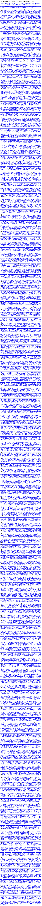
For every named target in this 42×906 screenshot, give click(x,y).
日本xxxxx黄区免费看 (9, 567)
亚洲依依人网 (8, 76)
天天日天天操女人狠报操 (28, 415)
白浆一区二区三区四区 (35, 510)
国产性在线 (7, 644)
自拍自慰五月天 (37, 483)
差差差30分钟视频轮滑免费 (17, 427)
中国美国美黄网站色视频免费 (29, 58)
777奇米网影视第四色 (34, 890)
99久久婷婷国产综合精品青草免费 (12, 831)
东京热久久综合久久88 (20, 663)
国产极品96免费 (18, 228)
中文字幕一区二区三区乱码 (6, 699)
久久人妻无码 (29, 195)
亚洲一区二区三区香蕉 (19, 86)
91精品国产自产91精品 (25, 117)
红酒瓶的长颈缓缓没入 (8, 806)
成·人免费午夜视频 (25, 760)
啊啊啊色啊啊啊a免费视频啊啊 (31, 811)
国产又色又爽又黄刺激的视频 (31, 850)
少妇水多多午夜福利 (10, 491)
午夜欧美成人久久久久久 (12, 849)
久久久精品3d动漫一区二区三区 (33, 355)
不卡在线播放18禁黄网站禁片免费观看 (18, 215)
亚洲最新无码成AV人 (30, 201)
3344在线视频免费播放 (15, 655)
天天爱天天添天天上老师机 (18, 204)
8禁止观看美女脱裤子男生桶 (15, 599)
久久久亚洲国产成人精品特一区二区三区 (30, 544)
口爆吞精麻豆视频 (5, 868)
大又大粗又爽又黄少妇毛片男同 (23, 712)
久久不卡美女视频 (19, 696)
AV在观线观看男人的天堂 (28, 728)
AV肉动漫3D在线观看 (26, 513)
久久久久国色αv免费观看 (14, 637)
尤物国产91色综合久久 (17, 459)
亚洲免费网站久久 (30, 101)
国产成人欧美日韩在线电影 (19, 690)
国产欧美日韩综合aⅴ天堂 (27, 644)
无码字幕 (33, 226)
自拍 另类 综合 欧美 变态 (34, 134)
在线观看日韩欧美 (18, 807)
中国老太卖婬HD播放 (10, 167)
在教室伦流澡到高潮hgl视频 (27, 871)
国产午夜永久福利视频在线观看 (22, 185)
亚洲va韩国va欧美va (9, 179)
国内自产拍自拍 (7, 158)
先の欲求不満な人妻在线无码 (21, 264)
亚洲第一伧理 (22, 557)
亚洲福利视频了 (26, 308)
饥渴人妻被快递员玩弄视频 (35, 698)
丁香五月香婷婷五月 (20, 650)
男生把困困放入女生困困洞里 (26, 356)
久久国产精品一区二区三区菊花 (23, 217)
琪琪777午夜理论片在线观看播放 (11, 61)
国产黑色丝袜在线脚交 (12, 501)
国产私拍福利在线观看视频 (11, 875)
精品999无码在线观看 (26, 72)
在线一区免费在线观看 (24, 330)
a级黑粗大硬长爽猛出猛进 (8, 21)
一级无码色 (14, 584)
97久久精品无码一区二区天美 (25, 87)
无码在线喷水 (9, 28)
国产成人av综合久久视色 (18, 342)
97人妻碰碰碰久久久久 (8, 669)
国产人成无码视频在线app (19, 159)
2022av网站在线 (3, 112)
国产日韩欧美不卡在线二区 (29, 33)
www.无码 (39, 671)
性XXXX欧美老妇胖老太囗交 (22, 350)
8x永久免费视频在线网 (14, 697)
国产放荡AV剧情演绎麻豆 (17, 563)
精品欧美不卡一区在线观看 (10, 198)
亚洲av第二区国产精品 (32, 227)
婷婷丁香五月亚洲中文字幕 (7, 196)
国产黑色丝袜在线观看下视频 (16, 492)
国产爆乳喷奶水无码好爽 (31, 391)
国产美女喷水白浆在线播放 (23, 741)
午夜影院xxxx (10, 103)
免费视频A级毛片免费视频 (27, 260)
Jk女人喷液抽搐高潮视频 (31, 44)
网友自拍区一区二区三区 (22, 482)
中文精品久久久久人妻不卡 (30, 517)
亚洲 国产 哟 (23, 382)
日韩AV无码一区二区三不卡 (24, 245)
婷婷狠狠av (25, 223)
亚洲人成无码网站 (23, 132)
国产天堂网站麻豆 (18, 812)
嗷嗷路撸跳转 (18, 629)
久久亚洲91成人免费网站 (12, 363)
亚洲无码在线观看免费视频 (19, 188)
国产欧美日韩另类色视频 (7, 497)
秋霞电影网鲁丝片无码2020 (12, 101)
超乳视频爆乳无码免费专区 (12, 890)
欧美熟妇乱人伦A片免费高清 (9, 704)
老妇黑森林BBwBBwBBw (16, 39)
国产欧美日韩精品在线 (20, 680)
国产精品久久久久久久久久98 (10, 429)
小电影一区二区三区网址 (32, 491)
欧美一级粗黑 (14, 17)
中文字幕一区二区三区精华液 (30, 714)
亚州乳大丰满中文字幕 (11, 216)
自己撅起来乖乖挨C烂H (30, 541)
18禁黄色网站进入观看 (33, 439)
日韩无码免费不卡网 (27, 307)
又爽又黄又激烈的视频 (32, 575)
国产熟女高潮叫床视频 (28, 469)
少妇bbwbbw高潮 (6, 654)
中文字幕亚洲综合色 (8, 307)
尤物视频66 (36, 36)
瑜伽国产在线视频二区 (30, 242)
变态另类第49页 (29, 294)
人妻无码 (5, 131)
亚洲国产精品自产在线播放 (8, 627)
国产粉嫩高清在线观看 (25, 828)
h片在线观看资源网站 (30, 713)
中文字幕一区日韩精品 (5, 791)
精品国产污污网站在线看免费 (9, 710)
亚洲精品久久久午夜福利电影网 (15, 535)
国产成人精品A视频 (7, 701)
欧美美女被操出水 (13, 848)
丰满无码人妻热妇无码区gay (35, 647)
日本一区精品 (24, 688)
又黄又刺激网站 (11, 682)
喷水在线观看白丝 (12, 585)
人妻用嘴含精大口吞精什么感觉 (29, 838)
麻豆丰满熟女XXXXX (35, 546)
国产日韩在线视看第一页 (33, 63)
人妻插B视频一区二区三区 (20, 793)
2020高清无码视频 (22, 899)
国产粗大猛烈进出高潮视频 (6, 789)
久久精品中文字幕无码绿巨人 (31, 123)
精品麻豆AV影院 (17, 652)
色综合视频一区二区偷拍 (20, 249)
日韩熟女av (27, 480)
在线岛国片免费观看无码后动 (20, 71)
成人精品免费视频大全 (18, 799)
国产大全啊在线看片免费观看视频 (25, 638)
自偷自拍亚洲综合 (26, 777)
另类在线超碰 (36, 261)
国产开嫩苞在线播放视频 (30, 97)
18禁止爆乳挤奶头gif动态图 (19, 525)
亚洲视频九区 (10, 70)
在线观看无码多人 (36, 282)
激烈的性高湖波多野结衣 (28, 357)
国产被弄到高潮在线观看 (19, 882)
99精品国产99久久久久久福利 (35, 584)
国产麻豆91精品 (35, 336)
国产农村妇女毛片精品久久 (29, 369)
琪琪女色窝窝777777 (28, 519)
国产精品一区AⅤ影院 (17, 147)
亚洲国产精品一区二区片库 (11, 355)
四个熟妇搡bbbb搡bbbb (9, 297)
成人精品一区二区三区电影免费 (8, 542)
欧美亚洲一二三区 (9, 431)
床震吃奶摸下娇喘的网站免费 (23, 580)
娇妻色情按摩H (28, 144)
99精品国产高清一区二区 (18, 736)
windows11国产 (26, 65)
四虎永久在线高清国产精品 (7, 380)
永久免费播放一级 (18, 410)
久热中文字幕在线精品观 (31, 353)
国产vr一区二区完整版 (13, 55)
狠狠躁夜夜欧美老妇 (23, 28)
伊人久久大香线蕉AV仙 (29, 157)
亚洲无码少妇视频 (6, 822)
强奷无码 (24, 411)
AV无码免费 (17, 688)
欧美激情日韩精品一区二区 (34, 875)
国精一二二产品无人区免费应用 (18, 477)
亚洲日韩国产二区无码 (33, 859)
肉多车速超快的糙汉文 (9, 493)
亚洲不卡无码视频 (15, 625)
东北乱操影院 (29, 507)
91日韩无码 (12, 494)
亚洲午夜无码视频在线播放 (33, 606)
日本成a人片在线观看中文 (31, 196)
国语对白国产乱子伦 (26, 611)
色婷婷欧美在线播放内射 (12, 839)
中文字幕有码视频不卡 (21, 892)
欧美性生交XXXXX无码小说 (24, 702)
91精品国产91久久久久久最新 (20, 491)
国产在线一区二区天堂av (12, 476)
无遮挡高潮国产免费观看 (32, 266)
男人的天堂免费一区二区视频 (29, 693)
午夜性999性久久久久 (8, 36)
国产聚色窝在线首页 (27, 404)
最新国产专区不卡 (37, 871)
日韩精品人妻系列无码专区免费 (33, 131)
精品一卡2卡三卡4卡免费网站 (19, 531)
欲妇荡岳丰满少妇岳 (33, 375)
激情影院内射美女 (13, 707)
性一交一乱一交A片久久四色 (33, 363)
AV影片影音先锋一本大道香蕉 (29, 852)
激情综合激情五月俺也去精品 (8, 605)
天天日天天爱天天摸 (14, 23)
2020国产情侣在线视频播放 (8, 864)
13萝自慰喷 (37, 218)
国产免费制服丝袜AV (18, 758)
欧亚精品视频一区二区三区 (15, 760)
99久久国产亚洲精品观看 (5, 888)
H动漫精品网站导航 (26, 390)
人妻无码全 (7, 827)
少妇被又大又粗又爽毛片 (35, 828)
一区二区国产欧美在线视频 (28, 805)
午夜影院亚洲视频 (34, 582)
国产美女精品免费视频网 (29, 746)
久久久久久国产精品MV (25, 562)
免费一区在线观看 (5, 498)
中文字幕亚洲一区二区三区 (23, 875)
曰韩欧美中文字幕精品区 (9, 881)
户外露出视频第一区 (6, 626)
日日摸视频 (6, 848)
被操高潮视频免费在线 (20, 612)
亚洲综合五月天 (36, 402)
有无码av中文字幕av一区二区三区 (31, 696)
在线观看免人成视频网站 (12, 115)
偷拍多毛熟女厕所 (25, 735)
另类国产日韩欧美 (20, 216)
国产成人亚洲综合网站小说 (33, 710)
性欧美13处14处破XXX (28, 815)
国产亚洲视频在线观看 (20, 242)
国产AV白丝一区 (14, 353)
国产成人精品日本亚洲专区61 (25, 51)
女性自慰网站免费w (15, 330)
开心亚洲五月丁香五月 (26, 172)
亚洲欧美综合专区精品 (8, 71)
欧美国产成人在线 (17, 436)
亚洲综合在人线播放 (28, 402)
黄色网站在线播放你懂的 (25, 125)
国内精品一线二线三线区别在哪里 (32, 152)
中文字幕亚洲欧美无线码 (24, 515)
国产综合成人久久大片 (10, 801)
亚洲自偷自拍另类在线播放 (29, 823)
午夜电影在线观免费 (19, 874)
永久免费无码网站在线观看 (27, 685)
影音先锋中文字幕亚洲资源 (12, 400)
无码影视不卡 (28, 670)
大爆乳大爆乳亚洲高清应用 (26, 301)
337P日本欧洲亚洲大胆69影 (31, 553)
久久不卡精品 (35, 38)
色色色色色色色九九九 (24, 287)
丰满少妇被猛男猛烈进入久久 (31, 834)
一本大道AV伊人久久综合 (7, 609)
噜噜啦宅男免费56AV (32, 472)
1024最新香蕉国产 (18, 777)
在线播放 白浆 (24, 279)
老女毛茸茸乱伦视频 (20, 69)
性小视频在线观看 (16, 164)
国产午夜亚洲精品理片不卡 (8, 259)
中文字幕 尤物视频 (7, 99)
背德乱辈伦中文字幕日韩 (9, 269)
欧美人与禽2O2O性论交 (14, 818)
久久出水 (17, 45)
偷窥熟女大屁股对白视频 (28, 291)
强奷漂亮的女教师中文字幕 (28, 67)
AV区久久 (37, 201)
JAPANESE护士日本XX (36, 40)
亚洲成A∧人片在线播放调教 (20, 718)
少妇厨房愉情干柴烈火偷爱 (20, 605)
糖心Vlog (15, 275)
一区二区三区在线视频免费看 (18, 9)
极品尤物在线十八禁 (15, 747)
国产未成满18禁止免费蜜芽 (16, 463)
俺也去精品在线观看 (21, 432)
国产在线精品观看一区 (17, 537)
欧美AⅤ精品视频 (25, 460)
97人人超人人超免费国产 (13, 899)
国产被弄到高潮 (12, 211)
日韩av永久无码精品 (16, 828)
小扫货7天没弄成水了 (16, 641)
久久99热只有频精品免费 (19, 567)
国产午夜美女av (14, 171)
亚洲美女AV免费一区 (35, 385)
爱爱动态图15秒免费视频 (5, 546)
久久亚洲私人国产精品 (31, 793)
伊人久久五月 (28, 340)
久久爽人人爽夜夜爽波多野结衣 (30, 47)
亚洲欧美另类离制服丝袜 (30, 706)
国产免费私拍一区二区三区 (6, 671)
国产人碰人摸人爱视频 (14, 548)
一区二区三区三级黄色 (23, 825)
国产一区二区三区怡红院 (20, 803)
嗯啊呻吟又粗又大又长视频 (20, 294)
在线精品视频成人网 (8, 740)
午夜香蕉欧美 (28, 344)
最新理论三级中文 (20, 315)
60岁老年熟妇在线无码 (8, 695)
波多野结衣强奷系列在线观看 (6, 764)
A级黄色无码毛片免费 (8, 660)
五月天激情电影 (6, 372)
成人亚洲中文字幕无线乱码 (21, 723)
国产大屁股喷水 (23, 227)
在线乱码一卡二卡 (26, 571)
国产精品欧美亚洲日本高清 (30, 372)
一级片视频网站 (16, 422)
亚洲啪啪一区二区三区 (18, 774)
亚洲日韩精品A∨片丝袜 (11, 691)
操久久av (2, 650)
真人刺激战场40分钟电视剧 (28, 401)
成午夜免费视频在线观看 (18, 590)
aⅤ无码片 (10, 757)
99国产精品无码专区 (34, 184)
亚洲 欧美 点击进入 (12, 161)
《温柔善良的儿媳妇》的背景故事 (24, 254)
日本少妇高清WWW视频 (22, 726)
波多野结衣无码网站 (11, 195)
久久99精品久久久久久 (29, 784)
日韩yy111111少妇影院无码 (23, 622)
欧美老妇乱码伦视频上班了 (31, 22)
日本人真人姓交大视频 (7, 508)
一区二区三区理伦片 (22, 800)
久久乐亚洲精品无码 (35, 109)
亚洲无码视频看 (7, 396)
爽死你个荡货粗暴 (17, 572)
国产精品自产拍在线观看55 (24, 263)
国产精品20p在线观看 (9, 496)
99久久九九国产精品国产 (26, 447)
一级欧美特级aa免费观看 (33, 276)
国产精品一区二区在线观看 (15, 29)
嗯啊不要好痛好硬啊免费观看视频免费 (21, 383)
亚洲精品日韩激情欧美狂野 (23, 237)
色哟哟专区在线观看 (11, 617)
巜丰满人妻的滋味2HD (29, 653)
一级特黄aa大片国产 (10, 375)
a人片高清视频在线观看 (34, 580)
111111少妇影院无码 (30, 71)
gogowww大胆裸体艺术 (21, 621)
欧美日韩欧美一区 (7, 174)
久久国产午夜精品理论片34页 (9, 242)
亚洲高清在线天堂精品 (18, 186)
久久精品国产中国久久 (5, 672)
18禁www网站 (15, 291)
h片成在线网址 (7, 401)
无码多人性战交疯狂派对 (31, 405)
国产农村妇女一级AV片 (21, 303)
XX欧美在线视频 (15, 347)
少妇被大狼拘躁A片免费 (27, 373)
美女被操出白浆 (32, 536)
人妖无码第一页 (26, 866)
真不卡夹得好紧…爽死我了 (6, 536)
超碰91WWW (31, 903)
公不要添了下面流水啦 (15, 277)
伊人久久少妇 (35, 719)
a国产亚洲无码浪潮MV (6, 828)
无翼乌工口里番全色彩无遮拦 (30, 636)
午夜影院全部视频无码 (5, 379)
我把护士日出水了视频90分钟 (13, 443)
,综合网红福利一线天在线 (25, 324)
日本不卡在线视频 (24, 717)
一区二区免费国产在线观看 (16, 390)
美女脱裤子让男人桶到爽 (20, 507)
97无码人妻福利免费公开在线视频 (21, 148)
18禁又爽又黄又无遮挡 (29, 540)
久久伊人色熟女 (18, 98)
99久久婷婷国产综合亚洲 (29, 59)
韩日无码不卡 (27, 48)
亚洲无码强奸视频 (33, 220)
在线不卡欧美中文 (33, 703)
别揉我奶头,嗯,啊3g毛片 (16, 546)
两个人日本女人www (8, 578)
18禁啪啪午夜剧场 (23, 674)
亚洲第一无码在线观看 (34, 56)
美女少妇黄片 (21, 372)
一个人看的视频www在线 (32, 64)
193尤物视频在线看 (30, 107)
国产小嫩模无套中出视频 (21, 503)
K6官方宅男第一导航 (36, 675)
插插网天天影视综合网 (23, 594)
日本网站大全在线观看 (26, 485)
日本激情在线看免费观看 (34, 820)
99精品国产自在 (25, 820)
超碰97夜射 (6, 388)
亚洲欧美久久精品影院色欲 (28, 668)
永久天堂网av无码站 (7, 190)
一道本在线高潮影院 (10, 415)
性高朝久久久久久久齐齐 (25, 339)
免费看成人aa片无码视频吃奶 (20, 493)
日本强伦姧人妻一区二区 (20, 418)
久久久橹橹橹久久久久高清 (21, 121)
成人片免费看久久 (6, 200)
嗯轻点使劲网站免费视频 (9, 346)
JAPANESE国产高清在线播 (10, 123)
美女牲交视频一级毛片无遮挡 (15, 255)
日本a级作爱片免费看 (16, 434)
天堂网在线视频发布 (19, 746)
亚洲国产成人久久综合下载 (18, 452)
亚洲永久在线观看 (10, 519)
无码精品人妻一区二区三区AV (13, 280)
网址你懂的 (10, 260)
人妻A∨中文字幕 (15, 455)
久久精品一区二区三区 (33, 281)
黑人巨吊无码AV (7, 453)
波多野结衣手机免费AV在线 (26, 38)
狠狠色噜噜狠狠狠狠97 (32, 137)
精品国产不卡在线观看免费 (30, 150)
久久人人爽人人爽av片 (7, 225)
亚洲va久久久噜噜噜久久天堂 (32, 803)
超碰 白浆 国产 (38, 887)
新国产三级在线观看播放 (22, 785)
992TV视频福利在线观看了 (21, 710)
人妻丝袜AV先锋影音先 (14, 450)
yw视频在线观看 (9, 486)
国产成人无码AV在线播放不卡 (13, 227)
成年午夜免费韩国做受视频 (11, 169)
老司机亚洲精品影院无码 (19, 653)
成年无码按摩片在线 (10, 157)
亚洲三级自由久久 (34, 12)
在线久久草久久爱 (25, 536)
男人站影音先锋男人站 (14, 514)
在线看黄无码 (19, 411)
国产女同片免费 (34, 872)
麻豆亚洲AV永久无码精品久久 (6, 604)
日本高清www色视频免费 (32, 707)
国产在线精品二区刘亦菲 (35, 454)
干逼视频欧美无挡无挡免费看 (30, 182)
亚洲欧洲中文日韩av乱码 (27, 568)
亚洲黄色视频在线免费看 (14, 872)
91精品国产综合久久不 (18, 764)
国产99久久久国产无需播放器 (33, 664)
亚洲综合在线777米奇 (29, 504)
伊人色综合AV (24, 135)
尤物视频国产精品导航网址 (23, 275)
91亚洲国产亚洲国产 (29, 188)
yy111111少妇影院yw (35, 822)
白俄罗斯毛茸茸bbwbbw (5, 330)
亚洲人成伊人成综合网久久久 (25, 822)
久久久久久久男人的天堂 (21, 146)
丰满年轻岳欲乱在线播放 (5, 625)
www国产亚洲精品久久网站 (23, 844)
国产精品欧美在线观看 (30, 573)
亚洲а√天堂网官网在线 (14, 252)
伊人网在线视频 (20, 540)
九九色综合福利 (6, 506)
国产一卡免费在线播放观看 (23, 417)
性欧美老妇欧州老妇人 (13, 709)
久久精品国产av (16, 270)
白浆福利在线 (27, 648)
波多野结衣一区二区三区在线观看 (17, 498)
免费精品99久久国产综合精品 (32, 756)
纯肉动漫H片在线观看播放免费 (12, 595)
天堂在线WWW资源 (19, 528)
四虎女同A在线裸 (5, 548)
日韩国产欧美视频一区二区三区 (11, 136)
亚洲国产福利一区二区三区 (25, 639)
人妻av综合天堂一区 (36, 535)
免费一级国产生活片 (11, 502)
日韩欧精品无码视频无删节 (15, 761)
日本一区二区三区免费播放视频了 (23, 715)
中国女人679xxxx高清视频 (15, 656)
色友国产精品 (14, 741)
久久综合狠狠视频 (28, 282)
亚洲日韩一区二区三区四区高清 (10, 726)
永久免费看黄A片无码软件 (20, 722)
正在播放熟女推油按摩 (36, 51)
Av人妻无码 (38, 77)
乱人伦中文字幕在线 (8, 48)
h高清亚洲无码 (10, 188)
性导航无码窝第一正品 (24, 23)
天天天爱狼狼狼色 (36, 568)
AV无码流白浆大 (22, 353)
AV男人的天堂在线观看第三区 (10, 541)
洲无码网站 (38, 274)
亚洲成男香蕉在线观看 (33, 126)
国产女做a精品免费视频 (35, 331)
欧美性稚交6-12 (10, 590)
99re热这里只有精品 (6, 794)
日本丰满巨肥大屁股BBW (19, 467)
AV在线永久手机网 (8, 816)
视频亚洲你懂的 (25, 572)
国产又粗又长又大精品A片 (13, 288)
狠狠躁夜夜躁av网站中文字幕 (16, 308)
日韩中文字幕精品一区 (23, 112)
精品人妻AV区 (7, 729)
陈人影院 (4, 467)
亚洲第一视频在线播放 (21, 266)
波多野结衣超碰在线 (34, 271)
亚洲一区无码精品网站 (23, 50)
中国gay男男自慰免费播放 (24, 744)
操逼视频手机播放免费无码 (34, 255)
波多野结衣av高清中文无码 (34, 139)
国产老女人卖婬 (21, 412)
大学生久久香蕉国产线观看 (17, 32)
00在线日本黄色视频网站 (13, 378)
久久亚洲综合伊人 (10, 601)
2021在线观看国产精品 (26, 546)
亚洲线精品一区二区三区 (9, 75)
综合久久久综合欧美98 (22, 118)
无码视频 (22, 221)
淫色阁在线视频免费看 (26, 345)
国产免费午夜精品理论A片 (9, 318)
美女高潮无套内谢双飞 (11, 131)
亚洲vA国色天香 (19, 177)
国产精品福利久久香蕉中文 (24, 545)
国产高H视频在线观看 (16, 460)
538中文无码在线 (25, 114)
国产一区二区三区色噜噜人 (13, 897)
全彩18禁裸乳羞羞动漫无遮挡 (34, 853)
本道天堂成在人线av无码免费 (21, 239)
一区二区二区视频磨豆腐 (30, 351)
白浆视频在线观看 (14, 733)
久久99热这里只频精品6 (34, 460)
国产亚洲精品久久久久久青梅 (12, 329)
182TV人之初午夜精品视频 (6, 32)
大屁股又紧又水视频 (4, 872)
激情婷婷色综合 (17, 269)
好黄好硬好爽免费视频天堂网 (33, 718)
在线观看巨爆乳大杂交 (9, 276)
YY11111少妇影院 (17, 405)
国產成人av (2, 491)
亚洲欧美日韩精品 (27, 563)
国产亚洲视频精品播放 (35, 286)
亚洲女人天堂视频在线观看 (30, 9)
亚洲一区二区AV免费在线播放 (24, 302)
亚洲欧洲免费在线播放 (11, 312)
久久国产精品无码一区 (12, 547)
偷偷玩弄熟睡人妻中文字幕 (24, 455)
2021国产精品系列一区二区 (17, 357)
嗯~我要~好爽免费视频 (14, 887)
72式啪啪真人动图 (30, 115)
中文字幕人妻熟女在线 (23, 136)
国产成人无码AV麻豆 (10, 261)
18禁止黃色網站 (37, 96)
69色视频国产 (36, 104)
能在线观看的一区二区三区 (21, 384)
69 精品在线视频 (6, 156)
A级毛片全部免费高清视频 (27, 645)
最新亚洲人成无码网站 (19, 157)
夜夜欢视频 (25, 147)
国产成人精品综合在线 (19, 881)
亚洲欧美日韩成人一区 (24, 791)
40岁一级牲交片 (7, 449)
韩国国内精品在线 (35, 588)
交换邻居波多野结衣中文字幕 (11, 108)
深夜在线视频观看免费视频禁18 (27, 778)
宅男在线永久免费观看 (19, 259)
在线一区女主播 (20, 636)
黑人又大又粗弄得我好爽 (30, 795)
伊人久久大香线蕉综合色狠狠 (27, 783)
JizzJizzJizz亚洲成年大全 (31, 832)
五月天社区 (11, 38)
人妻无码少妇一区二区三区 (15, 310)
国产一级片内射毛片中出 (19, 588)
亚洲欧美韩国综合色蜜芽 (33, 768)
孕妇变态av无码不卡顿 (34, 416)
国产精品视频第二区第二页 (6, 53)
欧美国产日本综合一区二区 (23, 334)
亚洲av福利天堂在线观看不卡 (21, 105)
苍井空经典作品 (6, 144)
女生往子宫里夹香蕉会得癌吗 (9, 723)
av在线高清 (9, 234)
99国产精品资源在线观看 (20, 120)
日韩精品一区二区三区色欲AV (29, 598)
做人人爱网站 (31, 267)
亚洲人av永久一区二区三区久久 (19, 669)
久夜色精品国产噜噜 (35, 752)
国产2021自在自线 (14, 461)
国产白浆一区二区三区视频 (35, 329)
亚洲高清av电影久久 (11, 47)
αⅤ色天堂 (14, 432)
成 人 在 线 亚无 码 (9, 147)
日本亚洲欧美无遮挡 (33, 709)
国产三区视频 (7, 896)
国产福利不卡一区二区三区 (34, 474)
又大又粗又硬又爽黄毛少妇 (31, 283)
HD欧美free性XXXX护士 (30, 428)
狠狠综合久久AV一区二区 (11, 510)
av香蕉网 (14, 292)
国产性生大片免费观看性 (36, 521)
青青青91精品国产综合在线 (16, 393)
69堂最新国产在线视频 (16, 735)
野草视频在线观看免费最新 (12, 137)
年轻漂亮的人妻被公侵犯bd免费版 (28, 497)
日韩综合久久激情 (25, 599)
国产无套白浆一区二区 (12, 254)
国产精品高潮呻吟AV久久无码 (12, 698)
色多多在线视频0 (26, 812)
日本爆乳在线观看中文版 (12, 245)
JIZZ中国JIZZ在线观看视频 (9, 663)
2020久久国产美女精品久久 (18, 464)
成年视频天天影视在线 (21, 166)
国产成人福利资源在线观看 (14, 426)
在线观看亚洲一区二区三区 (23, 730)
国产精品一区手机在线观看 (26, 13)
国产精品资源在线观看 (21, 119)
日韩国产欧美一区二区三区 (25, 183)
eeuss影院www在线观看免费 (6, 845)
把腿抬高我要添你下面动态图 (25, 320)
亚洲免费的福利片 (4, 709)
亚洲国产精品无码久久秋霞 (32, 312)
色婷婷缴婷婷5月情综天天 (20, 552)
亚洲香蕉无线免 (24, 672)
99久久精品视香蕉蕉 (29, 179)
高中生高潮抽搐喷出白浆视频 (31, 561)
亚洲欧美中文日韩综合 (33, 162)
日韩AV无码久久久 (33, 514)
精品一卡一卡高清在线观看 (18, 182)
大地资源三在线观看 (33, 622)
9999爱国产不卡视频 (7, 96)
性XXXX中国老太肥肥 (14, 564)
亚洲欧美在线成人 (21, 344)
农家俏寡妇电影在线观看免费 (26, 234)
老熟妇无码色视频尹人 (29, 498)
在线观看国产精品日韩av (31, 896)
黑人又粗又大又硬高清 (29, 518)
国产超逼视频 (6, 639)
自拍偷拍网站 (27, 806)
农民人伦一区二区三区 (17, 325)
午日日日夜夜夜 (32, 236)
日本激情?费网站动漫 (11, 526)
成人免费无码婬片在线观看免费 (15, 172)
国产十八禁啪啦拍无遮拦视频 (31, 180)
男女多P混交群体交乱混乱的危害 (17, 150)
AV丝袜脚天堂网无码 (21, 409)
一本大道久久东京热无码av (22, 76)
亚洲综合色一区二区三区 (36, 390)
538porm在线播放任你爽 (24, 859)
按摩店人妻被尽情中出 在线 (28, 379)
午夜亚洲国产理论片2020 (36, 169)
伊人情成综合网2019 (11, 767)
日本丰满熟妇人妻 (23, 887)
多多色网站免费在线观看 (19, 97)
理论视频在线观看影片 (11, 194)
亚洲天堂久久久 (9, 518)
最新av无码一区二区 (35, 82)
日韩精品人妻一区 (30, 722)
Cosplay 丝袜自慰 (27, 547)
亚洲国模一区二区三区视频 (6, 485)
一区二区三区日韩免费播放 (23, 479)
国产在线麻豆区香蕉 (14, 399)
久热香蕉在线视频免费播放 (22, 267)
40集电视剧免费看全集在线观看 (7, 718)
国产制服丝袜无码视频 (36, 891)
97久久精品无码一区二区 (15, 155)
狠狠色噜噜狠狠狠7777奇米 (18, 518)
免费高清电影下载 (11, 539)
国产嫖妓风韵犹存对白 (34, 238)
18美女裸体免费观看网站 (10, 340)
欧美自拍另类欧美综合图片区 (9, 507)
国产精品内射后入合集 (14, 141)
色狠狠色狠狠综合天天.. (33, 76)
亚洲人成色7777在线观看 (21, 195)
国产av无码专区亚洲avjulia (25, 422)
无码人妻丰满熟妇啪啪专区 (26, 142)
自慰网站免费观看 (30, 119)
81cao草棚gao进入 (15, 666)
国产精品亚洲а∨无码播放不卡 (12, 859)
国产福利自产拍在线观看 (7, 593)
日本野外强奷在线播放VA (5, 854)
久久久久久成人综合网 (34, 812)
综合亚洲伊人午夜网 (15, 240)
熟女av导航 (9, 270)
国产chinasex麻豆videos (26, 602)
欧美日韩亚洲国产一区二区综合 (31, 475)
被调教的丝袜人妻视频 (17, 456)
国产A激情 (19, 161)
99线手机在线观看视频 (11, 753)
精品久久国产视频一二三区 (12, 551)
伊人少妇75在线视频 (17, 222)
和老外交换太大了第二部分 (12, 50)
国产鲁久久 (30, 31)
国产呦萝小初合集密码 (10, 793)
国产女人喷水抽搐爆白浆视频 (21, 472)
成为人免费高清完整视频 (27, 304)
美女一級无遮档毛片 (35, 777)
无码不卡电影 (6, 448)
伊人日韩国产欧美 (15, 234)
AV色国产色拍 (18, 885)
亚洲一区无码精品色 (24, 666)
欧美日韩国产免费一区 (6, 125)
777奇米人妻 (22, 855)
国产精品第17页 (23, 66)
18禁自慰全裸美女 (9, 304)
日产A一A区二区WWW (8, 72)
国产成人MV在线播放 (34, 810)
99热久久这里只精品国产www (29, 799)
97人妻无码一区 (34, 656)
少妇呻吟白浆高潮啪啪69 (24, 890)
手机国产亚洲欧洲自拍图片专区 (14, 362)
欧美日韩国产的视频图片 (7, 459)
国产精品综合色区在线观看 (27, 78)
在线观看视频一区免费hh (34, 501)
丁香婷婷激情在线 (26, 98)
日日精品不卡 (22, 274)
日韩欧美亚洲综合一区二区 (24, 238)
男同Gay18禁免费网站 (6, 348)
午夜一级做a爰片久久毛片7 (35, 186)
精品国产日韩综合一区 (36, 422)
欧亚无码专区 (26, 186)
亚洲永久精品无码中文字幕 (6, 369)
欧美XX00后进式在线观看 (32, 449)
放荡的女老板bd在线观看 (16, 645)
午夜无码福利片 (10, 633)
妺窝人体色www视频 (8, 725)
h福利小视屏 (37, 800)
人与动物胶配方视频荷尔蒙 (33, 358)
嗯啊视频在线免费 (22, 101)
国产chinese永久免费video (5, 113)
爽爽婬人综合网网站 (24, 220)
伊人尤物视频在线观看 (9, 898)
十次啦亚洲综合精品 (25, 692)
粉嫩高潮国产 (8, 460)
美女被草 (27, 244)
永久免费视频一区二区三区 (6, 432)
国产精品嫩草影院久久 (23, 461)
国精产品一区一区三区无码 (8, 16)
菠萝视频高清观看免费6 (20, 779)
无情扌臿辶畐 (3, 561)
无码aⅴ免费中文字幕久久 (25, 407)
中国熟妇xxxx (4, 302)
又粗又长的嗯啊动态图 (14, 855)
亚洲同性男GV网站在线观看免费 (12, 258)
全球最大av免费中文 (23, 869)
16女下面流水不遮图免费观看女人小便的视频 (24, 833)
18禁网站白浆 (9, 778)
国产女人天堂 (27, 421)
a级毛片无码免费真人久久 (35, 599)
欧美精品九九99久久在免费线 (6, 391)
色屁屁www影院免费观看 (13, 83)
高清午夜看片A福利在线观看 (35, 277)
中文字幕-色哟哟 (25, 617)
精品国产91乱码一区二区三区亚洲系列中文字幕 (10, 566)
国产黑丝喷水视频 (10, 18)
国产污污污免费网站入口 (28, 658)
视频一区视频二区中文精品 (29, 296)
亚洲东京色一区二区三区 (35, 901)
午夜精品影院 (3, 551)
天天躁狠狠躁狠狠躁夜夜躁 (17, 699)
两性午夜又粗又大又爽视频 (9, 575)
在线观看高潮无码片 (18, 481)
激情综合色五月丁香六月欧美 (26, 151)
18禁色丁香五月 (29, 409)
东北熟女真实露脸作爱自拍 (19, 579)
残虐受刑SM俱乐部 (29, 467)
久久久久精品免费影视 (5, 587)
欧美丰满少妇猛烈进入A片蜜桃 (12, 11)
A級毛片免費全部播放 (5, 223)
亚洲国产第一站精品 (24, 258)
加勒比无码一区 (28, 612)
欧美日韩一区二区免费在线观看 (16, 402)
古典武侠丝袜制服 (15, 751)
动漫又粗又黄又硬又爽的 (31, 399)
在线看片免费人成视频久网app (27, 641)
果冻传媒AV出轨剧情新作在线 (16, 313)
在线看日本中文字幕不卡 (33, 136)
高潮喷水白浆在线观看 (32, 780)
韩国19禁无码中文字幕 (34, 839)
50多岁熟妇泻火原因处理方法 (19, 391)
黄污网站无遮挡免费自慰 (34, 679)
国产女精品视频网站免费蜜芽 (19, 504)
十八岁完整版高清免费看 (17, 693)
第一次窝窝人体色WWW (30, 250)
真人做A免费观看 (29, 94)
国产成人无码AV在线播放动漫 (30, 342)
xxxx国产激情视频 (6, 805)
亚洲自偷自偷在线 (19, 24)
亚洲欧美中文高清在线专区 (19, 70)
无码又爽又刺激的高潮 (27, 535)
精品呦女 (33, 463)
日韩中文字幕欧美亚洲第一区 (28, 494)
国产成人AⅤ (16, 870)
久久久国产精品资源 (27, 229)
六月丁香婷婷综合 (35, 513)
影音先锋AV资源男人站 (24, 794)
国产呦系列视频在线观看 (7, 213)
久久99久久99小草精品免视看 (25, 158)
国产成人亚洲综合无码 (18, 866)
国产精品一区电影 (11, 146)
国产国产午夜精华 (30, 809)
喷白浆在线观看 (10, 750)
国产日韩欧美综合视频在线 (24, 329)
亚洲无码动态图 (29, 175)
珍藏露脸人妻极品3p (6, 842)
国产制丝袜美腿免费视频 (8, 104)
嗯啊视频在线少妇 (32, 831)
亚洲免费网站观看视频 (24, 731)
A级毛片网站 (25, 437)
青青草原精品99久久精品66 (33, 445)
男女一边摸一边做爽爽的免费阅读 (17, 144)
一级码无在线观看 (19, 469)
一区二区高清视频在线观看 (24, 378)
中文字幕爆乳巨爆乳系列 (27, 739)
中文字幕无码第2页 (6, 215)
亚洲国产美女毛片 (25, 362)
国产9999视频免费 (29, 247)
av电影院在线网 (22, 423)
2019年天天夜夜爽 (22, 558)
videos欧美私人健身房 (22, 137)
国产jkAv (37, 27)
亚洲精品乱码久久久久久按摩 (15, 114)
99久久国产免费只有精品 (11, 648)
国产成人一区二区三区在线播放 (31, 762)
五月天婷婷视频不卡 (26, 652)
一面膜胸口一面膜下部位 (22, 848)
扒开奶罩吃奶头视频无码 (25, 550)
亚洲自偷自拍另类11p (13, 771)
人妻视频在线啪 (9, 739)
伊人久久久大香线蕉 (10, 178)
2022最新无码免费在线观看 (7, 653)
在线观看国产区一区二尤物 (34, 368)
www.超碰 (13, 469)
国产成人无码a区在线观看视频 (26, 524)
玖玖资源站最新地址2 (21, 319)
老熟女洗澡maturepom (15, 287)
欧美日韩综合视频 (25, 436)
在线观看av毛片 (10, 690)
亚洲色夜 (23, 607)
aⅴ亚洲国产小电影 (4, 795)
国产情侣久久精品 (16, 445)
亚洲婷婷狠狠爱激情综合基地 (12, 27)
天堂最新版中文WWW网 (20, 796)
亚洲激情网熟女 (31, 461)
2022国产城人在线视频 (32, 193)
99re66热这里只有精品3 (5, 892)
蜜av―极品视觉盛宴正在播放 (28, 318)
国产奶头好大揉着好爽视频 (30, 426)
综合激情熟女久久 (23, 671)
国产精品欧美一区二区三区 (9, 885)
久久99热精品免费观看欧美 (20, 442)
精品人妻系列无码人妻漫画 (25, 868)
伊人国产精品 (15, 790)
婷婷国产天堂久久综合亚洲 (7, 664)
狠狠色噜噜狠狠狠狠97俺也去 (11, 622)
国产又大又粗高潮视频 (26, 226)
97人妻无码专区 (15, 530)
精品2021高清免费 (18, 847)
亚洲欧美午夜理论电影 (24, 37)
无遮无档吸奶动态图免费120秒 (34, 118)
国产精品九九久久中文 (32, 279)
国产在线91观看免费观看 (33, 243)
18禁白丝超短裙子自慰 (31, 486)
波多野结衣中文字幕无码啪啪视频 (9, 458)
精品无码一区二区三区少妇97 (30, 74)
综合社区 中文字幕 (10, 811)
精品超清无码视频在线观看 (14, 220)
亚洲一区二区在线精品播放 (24, 564)
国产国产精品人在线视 (36, 222)
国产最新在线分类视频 (10, 796)
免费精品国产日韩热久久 (7, 452)
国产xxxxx (30, 726)
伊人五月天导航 (25, 228)
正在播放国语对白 (26, 271)
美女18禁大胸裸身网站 (25, 766)
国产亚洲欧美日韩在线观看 (17, 236)
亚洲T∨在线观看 (31, 223)
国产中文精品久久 (17, 103)
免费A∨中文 (30, 697)
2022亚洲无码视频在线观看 (16, 379)
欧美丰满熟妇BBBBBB (29, 609)
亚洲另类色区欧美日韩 (28, 104)
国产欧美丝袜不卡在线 (32, 132)
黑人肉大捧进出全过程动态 (32, 398)
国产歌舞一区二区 (19, 529)
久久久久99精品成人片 (25, 637)
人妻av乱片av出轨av (25, 901)
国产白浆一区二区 (34, 637)
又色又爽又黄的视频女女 (28, 427)
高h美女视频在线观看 (19, 16)
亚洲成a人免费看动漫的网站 (15, 56)
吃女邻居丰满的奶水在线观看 (15, 649)
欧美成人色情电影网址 (7, 352)
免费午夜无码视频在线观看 (22, 584)
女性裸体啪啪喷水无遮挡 (25, 285)
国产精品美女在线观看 (6, 533)
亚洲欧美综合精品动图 (18, 470)
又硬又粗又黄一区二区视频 (33, 482)
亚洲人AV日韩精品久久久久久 (18, 190)
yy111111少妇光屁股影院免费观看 (21, 488)
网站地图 (31, 7)
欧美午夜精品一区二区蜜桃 (16, 401)
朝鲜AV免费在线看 (35, 206)
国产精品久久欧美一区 (25, 841)
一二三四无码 (13, 654)
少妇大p (34, 704)
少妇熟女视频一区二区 (6, 286)
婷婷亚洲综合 (8, 253)
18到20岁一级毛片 (34, 616)
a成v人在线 (30, 43)
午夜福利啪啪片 (10, 293)
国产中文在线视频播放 (27, 348)
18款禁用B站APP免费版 (31, 552)
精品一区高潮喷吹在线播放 (6, 569)
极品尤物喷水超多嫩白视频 (23, 679)
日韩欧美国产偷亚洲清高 (10, 98)
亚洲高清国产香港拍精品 (14, 201)
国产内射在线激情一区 (9, 685)
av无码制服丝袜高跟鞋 (11, 814)
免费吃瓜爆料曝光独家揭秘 (35, 844)
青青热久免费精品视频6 (36, 655)
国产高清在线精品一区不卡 (33, 105)
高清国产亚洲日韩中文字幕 (31, 690)
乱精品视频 (24, 309)
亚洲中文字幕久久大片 (21, 691)
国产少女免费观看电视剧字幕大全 (16, 466)
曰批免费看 (14, 76)
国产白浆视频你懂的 (28, 704)
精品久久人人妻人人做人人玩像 (25, 897)
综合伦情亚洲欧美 (37, 43)
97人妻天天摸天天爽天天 (31, 232)
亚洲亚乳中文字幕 (7, 427)
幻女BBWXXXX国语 (16, 536)
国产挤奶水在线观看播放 (22, 126)
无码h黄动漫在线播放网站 (17, 88)
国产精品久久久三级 (9, 809)
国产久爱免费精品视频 (12, 202)
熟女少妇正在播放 (4, 288)
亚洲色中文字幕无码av (20, 283)
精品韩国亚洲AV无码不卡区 (14, 13)
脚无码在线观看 (31, 642)
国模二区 (22, 426)
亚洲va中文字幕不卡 (20, 801)
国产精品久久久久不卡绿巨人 (12, 416)
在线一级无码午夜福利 (24, 703)
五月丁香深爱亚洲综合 (26, 587)
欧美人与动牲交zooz (11, 49)
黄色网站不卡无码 (8, 204)
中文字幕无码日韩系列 (18, 326)
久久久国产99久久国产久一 (20, 865)
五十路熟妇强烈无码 (22, 551)
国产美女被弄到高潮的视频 (26, 173)
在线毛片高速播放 (8, 537)
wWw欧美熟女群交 (33, 113)
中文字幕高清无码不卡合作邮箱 (16, 77)
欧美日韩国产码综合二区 (28, 492)
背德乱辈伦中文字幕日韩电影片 (34, 512)
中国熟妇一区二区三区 (32, 147)
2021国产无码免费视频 (18, 380)
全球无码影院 (32, 228)
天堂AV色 (36, 677)
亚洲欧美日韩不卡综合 (18, 591)
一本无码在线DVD (28, 466)
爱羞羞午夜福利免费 (20, 15)
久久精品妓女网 (6, 515)
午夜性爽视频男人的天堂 (32, 309)
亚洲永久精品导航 (10, 812)
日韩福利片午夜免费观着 (33, 666)
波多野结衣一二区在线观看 (30, 737)
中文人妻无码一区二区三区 (25, 891)
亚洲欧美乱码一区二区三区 (32, 202)
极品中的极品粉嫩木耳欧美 (9, 629)
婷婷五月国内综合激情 (21, 355)
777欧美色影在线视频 (28, 293)
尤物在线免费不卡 (4, 423)
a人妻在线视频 (37, 291)
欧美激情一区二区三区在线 (21, 893)
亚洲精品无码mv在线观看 (24, 61)
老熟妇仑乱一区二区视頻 (16, 842)
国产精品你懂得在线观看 (5, 574)
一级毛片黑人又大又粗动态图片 (31, 888)
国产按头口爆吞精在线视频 (24, 757)
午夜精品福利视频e (28, 452)
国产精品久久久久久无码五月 (20, 496)
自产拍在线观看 (11, 895)
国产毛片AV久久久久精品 (28, 96)
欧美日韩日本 (35, 102)
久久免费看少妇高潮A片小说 (32, 146)
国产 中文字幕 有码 (21, 20)
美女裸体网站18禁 (27, 752)
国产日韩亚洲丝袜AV (13, 377)
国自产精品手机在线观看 (34, 54)
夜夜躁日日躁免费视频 (27, 623)
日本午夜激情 (30, 686)
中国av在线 (23, 434)
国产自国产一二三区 (11, 553)
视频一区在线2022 (14, 205)
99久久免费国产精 (22, 252)
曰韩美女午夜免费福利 (6, 236)
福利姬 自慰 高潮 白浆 (10, 264)
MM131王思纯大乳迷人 (32, 93)
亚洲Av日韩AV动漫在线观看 (8, 544)
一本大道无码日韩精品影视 (22, 43)
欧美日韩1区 (25, 420)
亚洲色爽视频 (20, 658)
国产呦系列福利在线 (18, 752)
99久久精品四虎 (25, 876)
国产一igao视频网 (12, 31)
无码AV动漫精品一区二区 (15, 279)
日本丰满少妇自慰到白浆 (30, 525)
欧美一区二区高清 (36, 612)
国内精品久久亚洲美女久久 (30, 816)
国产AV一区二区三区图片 (24, 698)
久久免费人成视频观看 (26, 656)
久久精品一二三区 (32, 328)
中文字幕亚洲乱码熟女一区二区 (19, 578)
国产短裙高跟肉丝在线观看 (19, 858)
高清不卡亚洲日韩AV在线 (30, 412)
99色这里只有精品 (14, 822)
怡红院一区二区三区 (14, 791)
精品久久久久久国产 (11, 265)
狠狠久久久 (8, 463)
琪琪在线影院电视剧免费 (19, 395)
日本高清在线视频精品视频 (6, 271)
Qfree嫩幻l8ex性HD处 (10, 779)
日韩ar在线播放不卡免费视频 (15, 772)
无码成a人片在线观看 (15, 600)
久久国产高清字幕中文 (22, 449)
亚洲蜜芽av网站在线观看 (10, 433)
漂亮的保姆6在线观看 (36, 270)
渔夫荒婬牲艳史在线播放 (20, 163)
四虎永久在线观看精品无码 (28, 628)
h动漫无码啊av (3, 188)
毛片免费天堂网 (37, 429)
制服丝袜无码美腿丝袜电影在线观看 (24, 574)
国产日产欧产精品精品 (33, 256)
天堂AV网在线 (9, 861)
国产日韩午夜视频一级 (28, 798)
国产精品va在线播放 (13, 412)
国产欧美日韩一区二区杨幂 (10, 621)
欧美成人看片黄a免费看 (13, 385)
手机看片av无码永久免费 (5, 600)
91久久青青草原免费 (12, 328)
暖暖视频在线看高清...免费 (10, 843)
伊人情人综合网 (30, 66)
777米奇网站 (28, 34)
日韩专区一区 (18, 617)
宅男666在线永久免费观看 (16, 437)
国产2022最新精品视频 (11, 191)
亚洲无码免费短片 (16, 607)
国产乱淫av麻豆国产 (23, 686)
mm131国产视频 (13, 729)
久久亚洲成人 (32, 185)
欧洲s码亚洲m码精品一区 (34, 617)
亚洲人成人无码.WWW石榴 (26, 566)
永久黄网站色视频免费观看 (11, 670)
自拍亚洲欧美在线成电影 (8, 218)
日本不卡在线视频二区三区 (21, 895)
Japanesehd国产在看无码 (26, 649)
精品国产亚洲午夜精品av (9, 524)
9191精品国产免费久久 (34, 731)
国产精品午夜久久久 (18, 728)
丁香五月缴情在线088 (29, 464)
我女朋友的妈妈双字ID (19, 763)
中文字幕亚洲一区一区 (28, 631)
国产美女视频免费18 (10, 94)
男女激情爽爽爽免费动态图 (28, 807)
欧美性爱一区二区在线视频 (9, 121)
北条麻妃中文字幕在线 (10, 480)
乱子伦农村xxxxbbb (21, 406)
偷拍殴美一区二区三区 (9, 784)
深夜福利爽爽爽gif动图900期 (10, 503)
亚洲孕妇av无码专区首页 (19, 179)
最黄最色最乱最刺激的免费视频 (11, 800)
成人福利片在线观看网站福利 (13, 720)
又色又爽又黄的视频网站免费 (32, 861)
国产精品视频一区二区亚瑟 (10, 189)
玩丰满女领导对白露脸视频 (7, 184)
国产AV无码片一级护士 (8, 151)
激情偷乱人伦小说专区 (30, 632)
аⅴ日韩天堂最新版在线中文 (8, 758)
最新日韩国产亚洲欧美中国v (19, 196)
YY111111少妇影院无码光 (5, 731)
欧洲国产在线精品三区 (15, 783)
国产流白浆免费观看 (28, 601)
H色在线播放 (15, 620)
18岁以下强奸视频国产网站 (19, 561)
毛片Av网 (13, 256)
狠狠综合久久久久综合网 (10, 233)
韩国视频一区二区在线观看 (24, 839)
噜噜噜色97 (2, 648)
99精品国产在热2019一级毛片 (34, 153)
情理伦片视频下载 (22, 115)
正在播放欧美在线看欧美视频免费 (15, 229)
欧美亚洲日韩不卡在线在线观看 (31, 779)
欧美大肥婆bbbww (27, 591)
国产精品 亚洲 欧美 (36, 13)
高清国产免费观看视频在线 (24, 377)
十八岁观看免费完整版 (19, 167)
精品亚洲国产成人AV (29, 531)
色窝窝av (21, 291)
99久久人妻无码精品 (25, 209)
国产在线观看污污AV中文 (35, 550)
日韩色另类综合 (10, 611)
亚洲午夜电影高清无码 (28, 32)
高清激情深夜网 (22, 818)
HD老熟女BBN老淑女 (26, 222)
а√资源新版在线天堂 (20, 124)
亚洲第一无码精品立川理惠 (7, 799)
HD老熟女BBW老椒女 (7, 394)
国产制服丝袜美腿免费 (26, 310)
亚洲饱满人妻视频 (14, 158)
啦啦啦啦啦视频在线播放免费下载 (21, 695)
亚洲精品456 (8, 240)
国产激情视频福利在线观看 (13, 320)
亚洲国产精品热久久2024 (16, 309)
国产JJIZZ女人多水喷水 (33, 92)
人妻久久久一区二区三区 (15, 672)
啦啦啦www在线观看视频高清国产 (7, 676)
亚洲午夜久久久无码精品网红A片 (33, 790)
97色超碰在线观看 (33, 814)
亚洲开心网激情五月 (14, 263)
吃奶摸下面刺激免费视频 (36, 476)
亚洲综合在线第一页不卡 (8, 159)
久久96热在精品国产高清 (34, 843)
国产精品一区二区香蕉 (20, 340)
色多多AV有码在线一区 (7, 584)
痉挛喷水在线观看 (31, 887)
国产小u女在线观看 (8, 421)
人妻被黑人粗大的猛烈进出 (21, 212)
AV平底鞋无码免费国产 (19, 784)
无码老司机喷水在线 (23, 512)
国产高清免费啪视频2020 (30, 477)
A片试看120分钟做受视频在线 (22, 198)
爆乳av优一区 (34, 310)
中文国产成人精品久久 (10, 749)
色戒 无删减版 (24, 569)
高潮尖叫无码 (14, 574)
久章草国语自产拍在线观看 (13, 703)
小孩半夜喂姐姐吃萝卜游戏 (21, 606)
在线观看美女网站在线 (11, 610)
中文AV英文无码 (16, 231)
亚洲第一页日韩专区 (26, 629)
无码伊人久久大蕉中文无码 (20, 10)
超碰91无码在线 (11, 185)
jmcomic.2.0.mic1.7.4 (11, 210)
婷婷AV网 (19, 206)
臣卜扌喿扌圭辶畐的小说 (10, 833)
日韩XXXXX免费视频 (23, 213)
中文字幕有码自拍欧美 (8, 591)
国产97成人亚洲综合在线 (17, 521)
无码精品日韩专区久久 (15, 719)
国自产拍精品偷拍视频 (13, 388)
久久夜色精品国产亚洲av (34, 23)
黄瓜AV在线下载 (14, 334)
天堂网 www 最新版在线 (12, 54)
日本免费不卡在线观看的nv (9, 612)
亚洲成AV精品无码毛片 (11, 580)
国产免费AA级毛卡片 (12, 903)
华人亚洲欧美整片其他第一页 (15, 820)
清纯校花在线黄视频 (10, 628)
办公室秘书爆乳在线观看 (8, 405)
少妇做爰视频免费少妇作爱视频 (20, 664)
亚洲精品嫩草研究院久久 (17, 798)
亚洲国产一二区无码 (24, 277)
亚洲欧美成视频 (36, 734)
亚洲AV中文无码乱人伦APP (20, 261)
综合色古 (29, 895)
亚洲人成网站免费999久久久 (20, 346)
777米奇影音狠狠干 (11, 552)
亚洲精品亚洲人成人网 (21, 312)
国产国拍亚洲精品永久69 (30, 523)
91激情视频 (36, 32)
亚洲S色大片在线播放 (31, 413)
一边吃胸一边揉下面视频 (13, 589)
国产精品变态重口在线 (7, 531)
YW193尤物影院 (36, 601)
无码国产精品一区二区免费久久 (10, 785)
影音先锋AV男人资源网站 (7, 634)
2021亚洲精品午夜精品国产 (33, 593)
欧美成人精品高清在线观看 (12, 558)
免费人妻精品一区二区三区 (27, 772)
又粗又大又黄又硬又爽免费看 (28, 745)
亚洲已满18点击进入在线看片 (24, 476)
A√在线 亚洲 (7, 402)
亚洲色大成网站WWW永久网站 (16, 156)
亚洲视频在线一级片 (22, 27)
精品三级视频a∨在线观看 (31, 17)
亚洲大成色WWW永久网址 (29, 85)
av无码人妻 (23, 405)
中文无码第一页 (9, 117)
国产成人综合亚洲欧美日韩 (14, 64)
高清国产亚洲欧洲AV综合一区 (34, 708)
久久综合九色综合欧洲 (28, 200)
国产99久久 (23, 175)
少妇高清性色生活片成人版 (20, 18)
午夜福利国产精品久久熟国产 (26, 734)
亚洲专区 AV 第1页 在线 (14, 321)
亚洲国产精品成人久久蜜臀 (15, 226)
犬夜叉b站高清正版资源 (29, 174)
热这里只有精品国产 (25, 184)
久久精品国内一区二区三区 (26, 364)
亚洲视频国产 (37, 745)
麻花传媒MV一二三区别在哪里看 (23, 681)
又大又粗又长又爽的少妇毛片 (9, 232)
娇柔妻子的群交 (17, 431)
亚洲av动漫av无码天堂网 (36, 854)
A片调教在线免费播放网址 (10, 350)
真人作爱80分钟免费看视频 (27, 842)
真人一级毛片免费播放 (21, 131)
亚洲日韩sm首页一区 (23, 697)
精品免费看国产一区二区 (7, 620)
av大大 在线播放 (22, 399)
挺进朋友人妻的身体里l (18, 74)
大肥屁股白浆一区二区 (12, 237)
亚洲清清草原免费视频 (12, 302)
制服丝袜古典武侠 (22, 756)
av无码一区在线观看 (29, 607)
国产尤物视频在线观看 (32, 749)
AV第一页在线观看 (16, 740)
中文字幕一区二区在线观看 (8, 882)
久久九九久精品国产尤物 (33, 264)
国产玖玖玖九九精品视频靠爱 (30, 189)
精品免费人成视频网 (14, 557)
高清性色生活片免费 (15, 665)
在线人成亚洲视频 (36, 207)
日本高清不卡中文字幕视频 (25, 665)
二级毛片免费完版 (10, 467)
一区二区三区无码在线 (35, 545)
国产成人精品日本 (11, 247)
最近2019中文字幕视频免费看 (19, 107)
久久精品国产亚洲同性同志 (25, 389)
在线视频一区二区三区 (28, 683)
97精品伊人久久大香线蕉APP (11, 755)
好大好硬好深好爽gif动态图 (7, 774)
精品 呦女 (10, 420)
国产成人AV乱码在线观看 (13, 274)
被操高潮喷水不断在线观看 (17, 789)
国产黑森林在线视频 (8, 107)
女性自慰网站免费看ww (25, 655)
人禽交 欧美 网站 (34, 140)
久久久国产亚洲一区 (29, 249)
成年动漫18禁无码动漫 (14, 639)
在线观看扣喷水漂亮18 (9, 82)
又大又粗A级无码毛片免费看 (18, 523)
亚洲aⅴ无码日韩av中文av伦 (8, 865)
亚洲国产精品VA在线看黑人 (30, 16)
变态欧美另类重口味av (5, 656)
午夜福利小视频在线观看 (12, 199)
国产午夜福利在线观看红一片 (19, 845)
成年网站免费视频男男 (13, 702)
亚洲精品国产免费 (21, 17)
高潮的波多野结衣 (11, 163)
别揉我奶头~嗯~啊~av (18, 218)
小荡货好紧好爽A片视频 (19, 879)
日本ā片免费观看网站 (16, 513)
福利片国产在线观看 (15, 891)
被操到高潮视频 (7, 243)
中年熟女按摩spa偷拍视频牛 (7, 708)
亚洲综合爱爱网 (27, 588)
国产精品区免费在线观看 (35, 61)
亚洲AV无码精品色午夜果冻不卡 (13, 221)
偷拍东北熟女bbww (35, 758)
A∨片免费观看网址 (4, 818)
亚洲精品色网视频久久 (7, 677)
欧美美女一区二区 (17, 72)
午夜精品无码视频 (4, 238)
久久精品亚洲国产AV (17, 660)
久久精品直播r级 (25, 56)
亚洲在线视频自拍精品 (21, 42)
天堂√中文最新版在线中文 (18, 48)
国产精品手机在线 (23, 83)
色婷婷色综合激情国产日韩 (15, 871)
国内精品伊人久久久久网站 (32, 26)
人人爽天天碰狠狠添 (37, 726)
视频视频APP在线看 (23, 560)
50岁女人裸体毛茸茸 (15, 794)
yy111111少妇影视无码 (6, 339)
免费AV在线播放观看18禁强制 (20, 809)
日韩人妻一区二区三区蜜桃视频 (21, 276)
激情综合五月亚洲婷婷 (10, 425)
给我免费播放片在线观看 (6, 477)
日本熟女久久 (33, 766)
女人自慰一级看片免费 (16, 173)
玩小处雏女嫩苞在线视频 (31, 382)
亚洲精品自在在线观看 (20, 539)
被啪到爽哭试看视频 (36, 389)
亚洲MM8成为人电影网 (33, 171)
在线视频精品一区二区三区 (29, 528)
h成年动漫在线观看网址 (36, 789)
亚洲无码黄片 (13, 892)
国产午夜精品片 (13, 506)
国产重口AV (16, 524)
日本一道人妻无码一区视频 (27, 860)
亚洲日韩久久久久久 (28, 110)
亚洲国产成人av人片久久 (7, 886)
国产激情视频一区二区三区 (30, 190)
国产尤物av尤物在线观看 (13, 423)
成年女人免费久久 (20, 292)
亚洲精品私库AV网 (17, 778)
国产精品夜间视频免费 (10, 598)
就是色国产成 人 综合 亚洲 (23, 501)
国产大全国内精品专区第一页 (22, 256)
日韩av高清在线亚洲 (17, 634)
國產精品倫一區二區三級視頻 (35, 362)
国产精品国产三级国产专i (12, 63)
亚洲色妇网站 (16, 757)
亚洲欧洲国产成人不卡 (17, 568)
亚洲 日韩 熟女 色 (5, 471)
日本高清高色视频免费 (29, 567)
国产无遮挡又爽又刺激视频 (32, 589)
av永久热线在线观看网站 (16, 129)
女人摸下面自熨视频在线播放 (13, 769)
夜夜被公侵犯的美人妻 (12, 42)
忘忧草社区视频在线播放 (12, 112)
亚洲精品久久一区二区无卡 (33, 50)
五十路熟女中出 (10, 579)
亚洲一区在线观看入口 (29, 881)
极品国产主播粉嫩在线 (8, 186)
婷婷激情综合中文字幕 (28, 699)
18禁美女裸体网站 (16, 497)
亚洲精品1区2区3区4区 (14, 51)
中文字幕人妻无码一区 (20, 480)
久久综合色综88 (6, 308)
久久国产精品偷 (13, 92)
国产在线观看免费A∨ (17, 582)
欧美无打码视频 (33, 48)
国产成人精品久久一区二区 (8, 294)
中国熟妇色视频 (6, 205)
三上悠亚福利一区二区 (34, 330)
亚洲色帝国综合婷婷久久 (8, 588)
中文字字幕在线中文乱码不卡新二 (26, 595)
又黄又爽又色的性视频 (6, 324)
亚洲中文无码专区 (36, 110)
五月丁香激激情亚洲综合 (35, 794)
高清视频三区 (30, 83)
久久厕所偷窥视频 (30, 849)
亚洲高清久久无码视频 (36, 670)
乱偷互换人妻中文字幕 (17, 373)
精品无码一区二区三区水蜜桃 (12, 632)
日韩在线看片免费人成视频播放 (11, 647)
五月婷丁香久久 (30, 487)
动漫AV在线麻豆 (36, 537)
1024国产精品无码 (26, 410)
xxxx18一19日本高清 (8, 428)
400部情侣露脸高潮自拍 (15, 827)
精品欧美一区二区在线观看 (31, 272)
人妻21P (14, 266)
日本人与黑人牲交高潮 (33, 233)
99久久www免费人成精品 (24, 625)
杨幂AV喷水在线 (30, 788)
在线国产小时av (30, 496)
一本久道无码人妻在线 (19, 519)
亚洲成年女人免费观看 (20, 553)
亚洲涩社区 (36, 481)
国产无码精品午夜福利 (5, 279)
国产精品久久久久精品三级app (11, 730)
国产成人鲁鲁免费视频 (15, 780)
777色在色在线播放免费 (10, 836)
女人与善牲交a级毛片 (31, 671)
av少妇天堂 (8, 382)
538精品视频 (11, 351)
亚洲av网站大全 (24, 633)
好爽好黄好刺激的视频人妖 (18, 33)
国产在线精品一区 (24, 425)
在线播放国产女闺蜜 (8, 142)
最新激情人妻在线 (6, 366)
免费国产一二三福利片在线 (29, 776)
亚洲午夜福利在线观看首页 (21, 749)
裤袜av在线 (35, 685)
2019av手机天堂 (29, 691)
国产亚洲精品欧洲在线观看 (26, 240)
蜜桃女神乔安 (7, 180)
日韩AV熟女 (26, 145)
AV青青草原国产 (19, 838)
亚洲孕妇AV (15, 604)
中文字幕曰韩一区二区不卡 (24, 530)
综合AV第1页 (32, 194)
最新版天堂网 (5, 255)
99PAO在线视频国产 (14, 87)
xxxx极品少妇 (15, 28)
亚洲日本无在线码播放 (14, 868)
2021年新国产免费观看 (6, 374)
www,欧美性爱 (14, 896)
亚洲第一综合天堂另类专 (10, 69)
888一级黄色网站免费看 (16, 78)
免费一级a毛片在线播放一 (17, 80)
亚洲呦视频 (14, 374)
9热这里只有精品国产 (29, 801)
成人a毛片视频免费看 (12, 844)
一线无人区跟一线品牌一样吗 (6, 275)
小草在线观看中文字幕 (25, 12)
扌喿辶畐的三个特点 (35, 407)
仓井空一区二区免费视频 (10, 683)
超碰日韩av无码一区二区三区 (21, 233)
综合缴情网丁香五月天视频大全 (13, 389)
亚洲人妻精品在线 (34, 245)
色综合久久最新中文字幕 (5, 78)
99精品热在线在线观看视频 (27, 155)
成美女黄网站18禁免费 (6, 530)
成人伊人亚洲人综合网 (10, 384)
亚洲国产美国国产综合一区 (7, 572)
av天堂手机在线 (7, 341)
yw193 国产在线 (5, 201)
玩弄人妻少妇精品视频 (8, 858)
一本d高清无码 (32, 417)
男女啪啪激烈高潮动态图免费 (9, 893)
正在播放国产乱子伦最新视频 (32, 434)
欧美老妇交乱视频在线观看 (17, 421)
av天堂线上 (16, 708)
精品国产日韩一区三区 (20, 573)
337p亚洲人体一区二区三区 (32, 493)
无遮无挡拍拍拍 (10, 282)
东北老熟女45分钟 (4, 585)
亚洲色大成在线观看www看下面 (23, 510)
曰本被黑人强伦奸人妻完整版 (34, 490)
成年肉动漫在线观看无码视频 (33, 836)
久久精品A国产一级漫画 (24, 555)
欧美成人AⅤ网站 (19, 598)
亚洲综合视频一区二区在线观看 (29, 313)
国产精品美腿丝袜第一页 (19, 806)
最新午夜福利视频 (5, 66)
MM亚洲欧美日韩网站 (23, 831)
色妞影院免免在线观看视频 (10, 596)
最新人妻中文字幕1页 (14, 140)
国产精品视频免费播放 (34, 771)
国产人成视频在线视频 (31, 605)
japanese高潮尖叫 (11, 124)
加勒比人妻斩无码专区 (7, 291)
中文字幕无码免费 (5, 707)
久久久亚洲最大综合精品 (33, 848)
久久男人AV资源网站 (15, 364)
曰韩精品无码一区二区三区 (33, 870)
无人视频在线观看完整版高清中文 (31, 177)
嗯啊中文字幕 (14, 453)
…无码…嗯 (11, 40)
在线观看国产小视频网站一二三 (15, 745)
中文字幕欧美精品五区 (19, 82)
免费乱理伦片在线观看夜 (28, 253)
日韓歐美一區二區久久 (26, 206)
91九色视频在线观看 (12, 863)
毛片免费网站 (29, 503)
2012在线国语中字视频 (32, 75)
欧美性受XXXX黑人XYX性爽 (25, 11)
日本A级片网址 (31, 218)
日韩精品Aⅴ (22, 244)
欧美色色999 (15, 594)
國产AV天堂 (35, 845)
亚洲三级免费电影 (20, 189)
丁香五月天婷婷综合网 (14, 560)
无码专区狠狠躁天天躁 (21, 610)
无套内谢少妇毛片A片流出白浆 (28, 626)
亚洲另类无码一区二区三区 (10, 650)
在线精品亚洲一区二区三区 (29, 742)
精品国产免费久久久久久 (27, 537)
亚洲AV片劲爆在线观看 (17, 677)
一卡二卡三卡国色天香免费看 (31, 539)
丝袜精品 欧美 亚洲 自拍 (18, 509)
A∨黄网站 (7, 301)
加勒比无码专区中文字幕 (31, 374)
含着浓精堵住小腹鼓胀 (27, 773)
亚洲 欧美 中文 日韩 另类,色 (10, 681)
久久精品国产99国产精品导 (19, 22)
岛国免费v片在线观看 (11, 821)
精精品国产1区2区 (21, 670)
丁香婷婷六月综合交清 (6, 693)
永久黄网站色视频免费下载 (22, 54)
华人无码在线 (25, 341)
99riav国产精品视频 (18, 368)
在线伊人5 (16, 898)
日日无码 (12, 807)
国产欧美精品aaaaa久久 (15, 692)
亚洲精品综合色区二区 (16, 447)
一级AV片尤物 (32, 275)
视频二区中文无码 (35, 485)
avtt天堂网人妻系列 (35, 302)
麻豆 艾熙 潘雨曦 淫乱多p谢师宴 (16, 583)
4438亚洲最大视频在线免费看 (19, 675)
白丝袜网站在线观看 (17, 260)
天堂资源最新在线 (5, 358)
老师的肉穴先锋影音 (16, 901)
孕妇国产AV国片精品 (30, 877)
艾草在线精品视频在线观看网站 (7, 97)
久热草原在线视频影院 (14, 471)
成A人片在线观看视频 (8, 222)
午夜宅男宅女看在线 (31, 688)
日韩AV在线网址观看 (15, 386)
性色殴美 (36, 101)
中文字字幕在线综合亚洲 (32, 303)
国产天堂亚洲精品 (6, 655)
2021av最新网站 (19, 767)
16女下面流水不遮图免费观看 (32, 400)
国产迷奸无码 (36, 260)
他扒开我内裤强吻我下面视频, (32, 128)
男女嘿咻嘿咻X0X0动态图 (28, 156)
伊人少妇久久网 (34, 53)
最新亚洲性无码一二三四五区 (13, 834)
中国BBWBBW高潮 (26, 521)
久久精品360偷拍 (5, 321)
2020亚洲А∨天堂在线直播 (5, 666)
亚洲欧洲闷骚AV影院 (34, 86)
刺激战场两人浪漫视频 (26, 393)
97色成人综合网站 (31, 27)
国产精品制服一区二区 (26, 129)
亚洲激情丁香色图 (20, 648)
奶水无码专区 (35, 356)
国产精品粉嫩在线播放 (30, 199)
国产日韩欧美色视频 (21, 398)
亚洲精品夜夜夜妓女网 (32, 135)
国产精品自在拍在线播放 (21, 821)
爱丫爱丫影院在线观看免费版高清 (28, 864)
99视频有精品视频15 (30, 99)
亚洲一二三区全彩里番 (16, 602)
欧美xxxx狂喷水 (11, 680)
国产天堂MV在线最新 (24, 454)
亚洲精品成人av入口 (18, 631)
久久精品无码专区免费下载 (10, 715)
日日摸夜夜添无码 (26, 53)
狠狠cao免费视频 (19, 47)
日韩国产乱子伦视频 (31, 384)
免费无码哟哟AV (15, 768)
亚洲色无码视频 (34, 108)
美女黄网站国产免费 (33, 596)
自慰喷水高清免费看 (31, 205)
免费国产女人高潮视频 (16, 135)
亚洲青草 (12, 777)
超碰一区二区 (17, 375)
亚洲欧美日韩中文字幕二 (5, 60)
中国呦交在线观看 (8, 67)
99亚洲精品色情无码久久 (5, 173)
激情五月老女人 (3, 336)
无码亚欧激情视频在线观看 (18, 369)
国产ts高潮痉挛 (3, 42)
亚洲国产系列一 (20, 440)
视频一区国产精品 (13, 126)
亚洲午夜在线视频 (14, 180)
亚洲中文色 (4, 101)
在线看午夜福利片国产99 (8, 623)
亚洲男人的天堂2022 (25, 29)
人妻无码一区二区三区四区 (21, 49)
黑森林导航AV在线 (22, 199)
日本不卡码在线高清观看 (16, 243)
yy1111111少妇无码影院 (10, 571)
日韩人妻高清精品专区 (6, 521)
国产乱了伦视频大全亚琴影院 (31, 315)
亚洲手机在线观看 (8, 361)
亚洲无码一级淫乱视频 (26, 269)
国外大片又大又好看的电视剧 (25, 336)
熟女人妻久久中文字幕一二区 (20, 297)
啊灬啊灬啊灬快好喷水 (30, 579)
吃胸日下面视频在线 (9, 866)
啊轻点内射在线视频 (13, 474)
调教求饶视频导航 (22, 400)
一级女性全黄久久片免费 (33, 437)
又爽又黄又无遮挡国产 (14, 869)
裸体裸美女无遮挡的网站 (15, 298)
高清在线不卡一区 (36, 31)
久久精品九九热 (21, 632)
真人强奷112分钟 (16, 508)
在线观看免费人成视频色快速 (17, 200)
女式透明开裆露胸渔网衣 (9, 442)
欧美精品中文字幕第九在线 (22, 654)
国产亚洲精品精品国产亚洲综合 (19, 486)
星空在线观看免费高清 (24, 514)
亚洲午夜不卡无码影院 (34, 479)
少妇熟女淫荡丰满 (15, 132)
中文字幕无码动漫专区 (14, 244)
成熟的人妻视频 (13, 406)
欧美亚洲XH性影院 (17, 225)
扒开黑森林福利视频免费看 (21, 413)
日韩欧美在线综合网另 (31, 225)
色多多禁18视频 (8, 852)
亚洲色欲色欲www (15, 731)
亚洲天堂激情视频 (29, 299)
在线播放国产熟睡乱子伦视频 (18, 816)
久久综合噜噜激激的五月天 (34, 210)
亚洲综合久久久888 (20, 211)
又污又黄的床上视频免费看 (9, 688)
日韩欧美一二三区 (10, 652)
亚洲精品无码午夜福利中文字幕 (32, 367)
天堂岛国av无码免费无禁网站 (24, 385)
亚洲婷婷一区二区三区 (18, 59)
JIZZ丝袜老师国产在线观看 (20, 465)
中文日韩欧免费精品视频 (21, 314)
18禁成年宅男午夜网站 (16, 841)
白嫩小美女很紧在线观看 (31, 610)
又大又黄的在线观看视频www (26, 317)
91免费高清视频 (38, 59)
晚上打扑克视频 (3, 547)
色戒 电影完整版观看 (16, 485)
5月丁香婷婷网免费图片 (17, 307)
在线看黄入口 (26, 236)
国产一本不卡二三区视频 (23, 474)
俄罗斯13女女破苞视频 (22, 162)
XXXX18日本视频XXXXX (30, 274)
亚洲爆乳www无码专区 (35, 564)
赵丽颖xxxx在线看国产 (25, 616)
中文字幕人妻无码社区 (17, 271)
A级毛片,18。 (16, 744)
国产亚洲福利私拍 (32, 633)
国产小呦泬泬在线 (8, 373)
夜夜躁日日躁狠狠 (12, 303)
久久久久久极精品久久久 (10, 722)
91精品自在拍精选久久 (20, 850)
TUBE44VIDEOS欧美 (27, 826)
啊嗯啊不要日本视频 (31, 215)
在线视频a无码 (3, 162)
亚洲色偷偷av (37, 746)
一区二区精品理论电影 (28, 529)
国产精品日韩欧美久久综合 (14, 766)
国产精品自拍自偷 (15, 407)
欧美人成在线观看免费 (35, 377)
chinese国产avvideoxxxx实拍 (21, 93)
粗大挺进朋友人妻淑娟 (10, 877)
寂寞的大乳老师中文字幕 (16, 130)
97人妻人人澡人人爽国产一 (32, 558)
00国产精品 (2, 431)
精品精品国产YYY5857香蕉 (21, 575)
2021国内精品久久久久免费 (28, 886)
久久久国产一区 (19, 571)
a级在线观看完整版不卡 (7, 563)
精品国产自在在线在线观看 (11, 642)
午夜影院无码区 (7, 129)
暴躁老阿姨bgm (14, 787)
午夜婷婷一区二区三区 (12, 679)
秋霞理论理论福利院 (10, 249)
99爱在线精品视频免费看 (8, 742)
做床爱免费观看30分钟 (27, 207)
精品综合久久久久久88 (35, 744)
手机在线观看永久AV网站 (34, 760)
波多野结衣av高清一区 (16, 533)
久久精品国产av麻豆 (20, 517)
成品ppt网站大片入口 (23, 604)
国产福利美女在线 (33, 45)
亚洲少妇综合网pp (10, 86)
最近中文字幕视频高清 (19, 601)
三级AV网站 (25, 218)
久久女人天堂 (33, 263)
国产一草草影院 (20, 863)
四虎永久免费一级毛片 (25, 761)
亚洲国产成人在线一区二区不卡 (18, 34)
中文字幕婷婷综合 (21, 729)
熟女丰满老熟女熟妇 (34, 443)
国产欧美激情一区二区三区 (25, 548)
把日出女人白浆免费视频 (18, 826)
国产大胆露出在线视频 (7, 826)
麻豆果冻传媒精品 (26, 290)
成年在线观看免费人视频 (7, 85)
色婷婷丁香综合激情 (14, 515)
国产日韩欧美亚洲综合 (26, 885)
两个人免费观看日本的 (20, 676)
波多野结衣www (17, 633)
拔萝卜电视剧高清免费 (24, 720)
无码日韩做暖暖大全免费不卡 (26, 270)
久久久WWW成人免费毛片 (31, 10)
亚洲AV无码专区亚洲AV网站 (16, 404)
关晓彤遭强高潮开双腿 (19, 293)
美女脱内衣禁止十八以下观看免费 (22, 724)
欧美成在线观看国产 (11, 529)
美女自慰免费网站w (33, 506)
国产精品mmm (6, 869)
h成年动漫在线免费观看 (22, 63)
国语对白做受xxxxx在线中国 (30, 77)
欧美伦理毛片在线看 (26, 542)
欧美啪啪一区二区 (31, 800)
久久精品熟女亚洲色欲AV (17, 852)
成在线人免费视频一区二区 (31, 557)
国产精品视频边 (14, 756)
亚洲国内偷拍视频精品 (5, 155)
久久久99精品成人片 (26, 168)
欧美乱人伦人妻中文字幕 (7, 499)
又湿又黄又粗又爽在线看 (12, 788)
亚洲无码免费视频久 (16, 569)
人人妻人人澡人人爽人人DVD (6, 44)
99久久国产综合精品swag (19, 282)
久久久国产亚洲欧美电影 (28, 36)
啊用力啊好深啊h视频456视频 (10, 177)
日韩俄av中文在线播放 (27, 847)
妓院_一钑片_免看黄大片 (35, 378)
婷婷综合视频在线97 (18, 58)
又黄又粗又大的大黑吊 (24, 898)
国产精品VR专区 (23, 870)
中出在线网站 (33, 380)
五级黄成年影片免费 (22, 707)
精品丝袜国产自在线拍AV (8, 74)
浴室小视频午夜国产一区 (25, 386)
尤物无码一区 (11, 368)
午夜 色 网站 (37, 573)
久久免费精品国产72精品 (23, 709)
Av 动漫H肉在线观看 (34, 114)
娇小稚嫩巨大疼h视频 (4, 855)
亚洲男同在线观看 (31, 674)
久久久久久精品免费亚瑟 (17, 53)
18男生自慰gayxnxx (22, 787)
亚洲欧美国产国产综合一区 (14, 331)
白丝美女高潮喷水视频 (14, 193)
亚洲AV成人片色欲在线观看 (6, 513)
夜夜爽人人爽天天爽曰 (13, 238)
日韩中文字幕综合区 (18, 750)
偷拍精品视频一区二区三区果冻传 (27, 747)
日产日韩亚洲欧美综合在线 (11, 272)
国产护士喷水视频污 (11, 472)
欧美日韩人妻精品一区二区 (21, 31)
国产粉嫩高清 (31, 258)
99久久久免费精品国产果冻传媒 (30, 534)
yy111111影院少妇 (27, 40)
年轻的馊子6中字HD (27, 687)
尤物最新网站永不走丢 (14, 550)
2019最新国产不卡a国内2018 (11, 118)
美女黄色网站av (30, 121)
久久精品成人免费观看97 (30, 69)
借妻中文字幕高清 (14, 396)
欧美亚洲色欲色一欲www (5, 171)
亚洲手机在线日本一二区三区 (6, 422)
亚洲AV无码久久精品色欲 (23, 771)
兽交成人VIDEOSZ (34, 98)
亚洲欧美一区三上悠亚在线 (6, 164)
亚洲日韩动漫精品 (5, 550)
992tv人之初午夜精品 (24, 113)
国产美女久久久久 (18, 628)
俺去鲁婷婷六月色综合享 (8, 326)
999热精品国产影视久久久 (9, 45)
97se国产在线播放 (15, 817)
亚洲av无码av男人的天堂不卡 (14, 614)
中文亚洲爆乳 (17, 38)
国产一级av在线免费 (10, 145)
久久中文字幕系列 (37, 467)
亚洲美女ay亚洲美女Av (12, 479)
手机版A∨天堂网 (11, 239)
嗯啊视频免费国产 (22, 396)
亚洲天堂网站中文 (19, 683)
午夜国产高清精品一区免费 (16, 876)
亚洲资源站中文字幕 (24, 508)
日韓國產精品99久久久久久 (31, 423)
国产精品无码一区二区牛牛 (30, 879)
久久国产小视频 (27, 82)
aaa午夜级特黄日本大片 (25, 600)
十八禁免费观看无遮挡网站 (10, 712)
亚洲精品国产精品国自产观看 (8, 773)
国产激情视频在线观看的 (5, 81)
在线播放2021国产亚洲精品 (28, 456)
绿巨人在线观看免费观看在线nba (8, 838)
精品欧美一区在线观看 (33, 572)
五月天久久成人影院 (35, 288)
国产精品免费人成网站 (30, 858)
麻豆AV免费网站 (27, 725)
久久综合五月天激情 (26, 463)
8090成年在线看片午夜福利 (14, 734)
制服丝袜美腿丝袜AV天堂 (8, 879)
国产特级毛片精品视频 (5, 209)
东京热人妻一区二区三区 (9, 752)
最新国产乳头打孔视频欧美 (16, 341)
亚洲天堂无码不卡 (22, 661)
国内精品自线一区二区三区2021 (17, 60)
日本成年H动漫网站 (6, 717)
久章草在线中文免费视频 (9, 643)
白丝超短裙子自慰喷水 (31, 49)
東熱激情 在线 (31, 420)
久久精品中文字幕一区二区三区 (25, 751)
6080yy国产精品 (10, 561)
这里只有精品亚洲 (23, 193)
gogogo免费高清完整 (17, 281)
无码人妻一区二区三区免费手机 (23, 108)
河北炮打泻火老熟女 (23, 352)
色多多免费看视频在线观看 (14, 562)
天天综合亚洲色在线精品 (12, 810)
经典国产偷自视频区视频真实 (31, 701)
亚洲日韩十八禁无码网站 (13, 782)
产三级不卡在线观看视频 (18, 499)
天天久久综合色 (34, 168)
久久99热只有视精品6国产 (20, 94)
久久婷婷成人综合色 (31, 314)
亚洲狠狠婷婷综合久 (19, 704)
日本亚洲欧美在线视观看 (9, 148)
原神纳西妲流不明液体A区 (34, 594)
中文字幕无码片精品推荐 (28, 583)
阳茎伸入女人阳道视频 (31, 669)
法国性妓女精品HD (29, 70)
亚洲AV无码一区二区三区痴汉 (15, 860)
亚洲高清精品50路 (4, 119)
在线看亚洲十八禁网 (34, 410)
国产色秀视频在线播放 (23, 153)
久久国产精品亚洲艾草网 (25, 872)
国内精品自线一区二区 (20, 250)
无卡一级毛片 (34, 611)
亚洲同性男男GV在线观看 (10, 853)
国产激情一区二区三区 (14, 358)
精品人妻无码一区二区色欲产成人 (32, 755)
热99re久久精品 (17, 685)
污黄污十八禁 (30, 212)
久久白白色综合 (34, 129)
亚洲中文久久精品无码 (34, 712)
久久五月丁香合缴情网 (22, 363)
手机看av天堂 (32, 515)
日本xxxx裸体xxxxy (33, 350)
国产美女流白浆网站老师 (8, 525)
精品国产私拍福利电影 (23, 439)
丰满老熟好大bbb (9, 456)
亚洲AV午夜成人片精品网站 (31, 406)
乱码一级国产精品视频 (5, 140)
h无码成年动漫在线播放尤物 (29, 24)
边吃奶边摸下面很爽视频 (31, 796)
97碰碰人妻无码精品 (21, 371)
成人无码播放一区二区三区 (23, 810)
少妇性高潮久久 (17, 90)
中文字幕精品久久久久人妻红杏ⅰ (33, 585)
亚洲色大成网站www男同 (14, 444)
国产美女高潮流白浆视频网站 (16, 168)
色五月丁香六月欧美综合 (35, 334)
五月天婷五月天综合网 (32, 28)
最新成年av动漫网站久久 (23, 647)
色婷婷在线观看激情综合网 (6, 325)
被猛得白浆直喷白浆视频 (34, 436)
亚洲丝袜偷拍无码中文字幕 (29, 774)
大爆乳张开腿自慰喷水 (12, 128)
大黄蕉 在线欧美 (11, 714)
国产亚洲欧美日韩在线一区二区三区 (26, 620)
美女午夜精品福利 (12, 119)
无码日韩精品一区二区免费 (18, 609)
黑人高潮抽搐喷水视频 (31, 252)
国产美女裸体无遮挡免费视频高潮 (7, 746)
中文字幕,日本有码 (22, 790)
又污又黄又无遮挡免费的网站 (17, 337)
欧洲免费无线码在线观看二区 (23, 596)
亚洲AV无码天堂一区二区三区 (34, 112)
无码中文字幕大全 (10, 418)
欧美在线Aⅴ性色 (30, 621)
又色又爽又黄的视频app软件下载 (7, 728)
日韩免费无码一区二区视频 (27, 483)
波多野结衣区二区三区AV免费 (34, 869)
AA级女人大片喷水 (29, 15)
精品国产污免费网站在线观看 (24, 438)
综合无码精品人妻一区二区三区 (23, 520)
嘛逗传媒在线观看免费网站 (13, 512)
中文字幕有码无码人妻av (30, 60)
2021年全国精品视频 (21, 541)
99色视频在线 (24, 225)
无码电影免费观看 (13, 540)
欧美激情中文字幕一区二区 (8, 90)
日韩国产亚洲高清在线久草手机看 (20, 248)
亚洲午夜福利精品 (19, 714)
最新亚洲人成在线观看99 (20, 682)
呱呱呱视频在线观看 (19, 737)
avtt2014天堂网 (34, 455)
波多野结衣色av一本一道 (23, 903)
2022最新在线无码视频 (8, 12)
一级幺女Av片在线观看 (10, 606)
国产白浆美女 (29, 120)
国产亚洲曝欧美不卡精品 (12, 206)
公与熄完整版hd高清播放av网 (34, 717)
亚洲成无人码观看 (33, 720)
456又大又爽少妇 (12, 20)
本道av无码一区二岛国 (10, 93)
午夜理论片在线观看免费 (10, 696)
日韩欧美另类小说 (26, 750)
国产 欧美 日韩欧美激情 (30, 663)
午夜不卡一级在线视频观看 (11, 319)
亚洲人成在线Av (15, 671)
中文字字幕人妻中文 (8, 248)
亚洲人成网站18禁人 (14, 545)
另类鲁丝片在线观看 (18, 611)
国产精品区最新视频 (26, 109)
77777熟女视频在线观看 (24, 443)
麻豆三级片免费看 (16, 142)
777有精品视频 (21, 475)
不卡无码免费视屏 (23, 358)
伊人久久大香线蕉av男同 (26, 431)
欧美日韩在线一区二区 (18, 742)
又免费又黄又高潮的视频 (18, 823)
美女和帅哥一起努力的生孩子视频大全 (21, 615)
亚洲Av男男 (27, 86)
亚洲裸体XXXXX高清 (9, 847)
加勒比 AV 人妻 (17, 12)
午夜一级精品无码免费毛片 (28, 459)
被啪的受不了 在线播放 (7, 296)
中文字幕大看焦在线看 (34, 244)
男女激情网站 (27, 337)
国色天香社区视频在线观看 (18, 152)
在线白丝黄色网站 (15, 125)
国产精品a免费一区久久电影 (9, 534)
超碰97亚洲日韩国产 (36, 602)
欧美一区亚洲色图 (15, 286)
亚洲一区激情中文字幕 (25, 331)
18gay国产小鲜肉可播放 (8, 744)
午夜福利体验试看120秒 (31, 502)
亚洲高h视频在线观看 (31, 865)
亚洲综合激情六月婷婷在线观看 (13, 175)
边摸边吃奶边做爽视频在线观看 (30, 292)
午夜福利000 (3, 801)
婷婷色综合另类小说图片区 (14, 102)
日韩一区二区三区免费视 (22, 526)
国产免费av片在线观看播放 (32, 782)
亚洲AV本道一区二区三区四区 (33, 297)
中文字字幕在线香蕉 (8, 323)
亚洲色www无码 (20, 458)
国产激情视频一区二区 (28, 91)
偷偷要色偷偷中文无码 (21, 585)
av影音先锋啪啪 (31, 672)
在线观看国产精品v (8, 34)
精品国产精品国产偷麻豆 (12, 490)
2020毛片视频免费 (18, 668)
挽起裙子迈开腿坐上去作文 (11, 832)
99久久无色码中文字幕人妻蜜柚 (9, 520)
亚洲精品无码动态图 (22, 788)
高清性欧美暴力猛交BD (18, 104)
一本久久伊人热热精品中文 (24, 388)
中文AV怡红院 (22, 795)
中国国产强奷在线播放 (29, 395)
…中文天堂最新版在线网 (18, 323)
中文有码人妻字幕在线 (33, 508)
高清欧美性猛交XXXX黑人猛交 (24, 55)
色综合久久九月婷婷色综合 (17, 174)
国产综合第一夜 (35, 159)
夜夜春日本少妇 (34, 563)
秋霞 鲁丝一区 (12, 24)
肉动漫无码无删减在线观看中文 (23, 169)
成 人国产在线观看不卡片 (29, 216)
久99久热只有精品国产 (5, 150)
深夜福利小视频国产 (23, 768)
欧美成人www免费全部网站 (16, 366)
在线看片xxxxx (19, 542)
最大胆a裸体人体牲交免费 (31, 682)
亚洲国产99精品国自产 (34, 29)
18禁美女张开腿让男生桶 (30, 21)
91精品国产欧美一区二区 (5, 747)
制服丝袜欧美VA (15, 854)
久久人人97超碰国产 (30, 166)
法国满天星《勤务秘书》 (17, 207)
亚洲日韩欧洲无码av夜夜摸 (20, 556)
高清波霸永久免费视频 (9, 631)
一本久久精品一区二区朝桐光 (19, 361)
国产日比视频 (25, 328)
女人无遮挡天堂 (5, 771)
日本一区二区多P (18, 65)
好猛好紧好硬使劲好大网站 (19, 706)
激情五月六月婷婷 (33, 394)
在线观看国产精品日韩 (10, 120)
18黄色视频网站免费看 (12, 398)
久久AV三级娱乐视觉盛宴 (25, 286)
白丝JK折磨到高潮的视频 (29, 259)
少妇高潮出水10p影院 (32, 695)
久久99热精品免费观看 (27, 130)
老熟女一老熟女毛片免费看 (30, 440)
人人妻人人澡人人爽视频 (18, 85)
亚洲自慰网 (17, 425)
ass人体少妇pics (25, 134)
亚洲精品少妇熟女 (26, 582)
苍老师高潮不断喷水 (29, 81)
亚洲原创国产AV (33, 750)
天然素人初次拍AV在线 (11, 217)
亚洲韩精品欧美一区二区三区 (16, 223)
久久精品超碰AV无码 (26, 634)
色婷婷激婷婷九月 (34, 125)
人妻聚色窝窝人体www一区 (20, 836)
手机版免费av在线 (35, 144)
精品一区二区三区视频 (19, 178)
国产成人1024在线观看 (9, 410)
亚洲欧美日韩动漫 (27, 758)
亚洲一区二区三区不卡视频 (25, 577)
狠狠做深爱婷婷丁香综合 (14, 301)
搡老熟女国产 (37, 90)
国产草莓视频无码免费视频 (17, 776)
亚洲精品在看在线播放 (35, 806)
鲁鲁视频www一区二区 (17, 109)
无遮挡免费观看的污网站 (29, 88)
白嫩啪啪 (26, 204)
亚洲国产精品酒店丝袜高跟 (28, 660)
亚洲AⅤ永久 (19, 328)
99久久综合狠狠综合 (33, 198)
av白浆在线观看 (10, 22)
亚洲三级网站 (36, 91)
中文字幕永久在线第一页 (11, 43)
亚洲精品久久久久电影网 (12, 440)
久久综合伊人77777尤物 (7, 445)
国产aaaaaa (11, 481)
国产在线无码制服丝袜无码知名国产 (20, 593)
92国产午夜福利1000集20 (30, 676)
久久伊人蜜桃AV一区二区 (12, 162)
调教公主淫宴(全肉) (25, 394)
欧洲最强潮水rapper (35, 269)
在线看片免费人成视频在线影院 (14, 837)
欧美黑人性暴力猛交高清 (22, 92)
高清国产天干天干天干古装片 (17, 91)
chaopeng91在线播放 (21, 374)
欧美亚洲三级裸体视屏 (26, 614)
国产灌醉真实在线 (33, 791)
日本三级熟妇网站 (21, 272)
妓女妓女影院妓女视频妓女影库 (17, 81)
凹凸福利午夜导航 (11, 874)
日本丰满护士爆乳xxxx (19, 762)
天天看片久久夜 (30, 880)
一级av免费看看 (25, 255)
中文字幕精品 (35, 325)
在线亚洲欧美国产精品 (15, 382)
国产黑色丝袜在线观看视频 (14, 659)
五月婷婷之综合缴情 (30, 432)
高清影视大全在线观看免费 (16, 483)
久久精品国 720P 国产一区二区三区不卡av (25, 429)
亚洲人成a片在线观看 (33, 453)
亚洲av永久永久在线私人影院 (22, 843)
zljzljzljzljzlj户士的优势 (15, 717)
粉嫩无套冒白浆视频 (31, 723)
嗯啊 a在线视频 (27, 789)
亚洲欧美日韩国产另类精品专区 (13, 285)
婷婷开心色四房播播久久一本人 (32, 465)
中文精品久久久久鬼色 (34, 730)
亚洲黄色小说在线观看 (28, 326)
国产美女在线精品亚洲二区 (35, 335)
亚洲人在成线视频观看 (9, 465)
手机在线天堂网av (7, 17)
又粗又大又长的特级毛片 (17, 253)
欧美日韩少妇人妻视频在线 (15, 618)
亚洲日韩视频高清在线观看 (25, 102)
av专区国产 (21, 834)
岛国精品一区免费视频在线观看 (7, 870)
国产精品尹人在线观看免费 (22, 506)
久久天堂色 (6, 40)
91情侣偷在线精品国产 (21, 753)
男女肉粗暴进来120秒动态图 (12, 555)
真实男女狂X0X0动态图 (17, 67)
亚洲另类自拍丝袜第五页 (32, 899)
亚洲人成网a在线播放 (8, 395)
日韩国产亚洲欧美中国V (7, 88)
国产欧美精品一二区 (22, 205)
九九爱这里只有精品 (18, 415)
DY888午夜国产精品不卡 (7, 687)
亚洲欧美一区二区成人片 (7, 615)
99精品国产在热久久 (7, 776)
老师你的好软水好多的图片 (32, 396)
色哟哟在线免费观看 (35, 665)
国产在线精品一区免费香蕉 (26, 719)
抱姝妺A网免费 (7, 692)
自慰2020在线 (26, 368)
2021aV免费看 (12, 517)
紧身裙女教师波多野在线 (10, 724)
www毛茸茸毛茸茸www (17, 886)
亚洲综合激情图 (18, 494)
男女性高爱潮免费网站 (19, 145)
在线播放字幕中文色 (33, 898)
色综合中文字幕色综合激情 (14, 317)
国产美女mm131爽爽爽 (18, 40)
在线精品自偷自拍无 (8, 504)
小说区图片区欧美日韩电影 (28, 677)
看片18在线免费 (9, 383)
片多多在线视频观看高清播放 (26, 444)
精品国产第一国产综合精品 (16, 345)
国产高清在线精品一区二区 (10, 267)
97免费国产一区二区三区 (20, 299)
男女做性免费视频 (16, 117)
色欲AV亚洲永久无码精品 (7, 464)
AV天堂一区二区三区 (36, 817)
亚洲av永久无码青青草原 (13, 661)
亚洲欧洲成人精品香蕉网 (18, 725)
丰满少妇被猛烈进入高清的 (35, 145)
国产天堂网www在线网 (14, 37)
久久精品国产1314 (23, 880)
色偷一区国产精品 (10, 367)
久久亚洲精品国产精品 (24, 45)
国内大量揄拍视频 (25, 804)
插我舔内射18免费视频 (12, 417)
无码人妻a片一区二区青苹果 (31, 650)
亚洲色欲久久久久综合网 (18, 687)
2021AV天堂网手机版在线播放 (33, 346)
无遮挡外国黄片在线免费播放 (26, 321)
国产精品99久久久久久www (22, 210)
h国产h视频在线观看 (7, 407)
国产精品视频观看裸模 (32, 569)
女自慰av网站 (22, 201)
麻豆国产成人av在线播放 (28, 481)
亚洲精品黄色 (3, 363)
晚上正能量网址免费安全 (35, 421)
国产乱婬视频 (24, 243)
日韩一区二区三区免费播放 (6, 9)
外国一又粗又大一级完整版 (31, 680)
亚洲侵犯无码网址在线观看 (31, 418)
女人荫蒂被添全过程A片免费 (23, 139)
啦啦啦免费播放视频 (23, 708)
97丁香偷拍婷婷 (18, 318)
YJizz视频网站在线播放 (23, 171)
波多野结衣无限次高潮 (26, 161)
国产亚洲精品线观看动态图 (33, 191)
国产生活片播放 (21, 180)
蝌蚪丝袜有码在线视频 (20, 877)
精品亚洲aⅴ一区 (35, 885)
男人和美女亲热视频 (36, 172)
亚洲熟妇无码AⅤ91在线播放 (23, 453)
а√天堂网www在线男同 (13, 795)
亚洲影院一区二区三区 (29, 221)
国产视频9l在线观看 (13, 26)
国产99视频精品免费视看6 (19, 351)
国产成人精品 (37, 886)
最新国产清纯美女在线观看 (17, 110)
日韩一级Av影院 (22, 450)
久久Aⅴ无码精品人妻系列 (17, 96)
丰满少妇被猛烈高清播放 (12, 153)
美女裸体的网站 (32, 383)
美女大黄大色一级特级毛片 (8, 762)
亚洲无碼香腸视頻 (30, 371)
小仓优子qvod (30, 471)
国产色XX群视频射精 (18, 623)
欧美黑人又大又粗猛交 (14, 66)
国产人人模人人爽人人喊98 (25, 817)
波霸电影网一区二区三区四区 (35, 148)
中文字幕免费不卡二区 (10, 713)
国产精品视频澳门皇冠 (10, 65)
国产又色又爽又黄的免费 (33, 785)
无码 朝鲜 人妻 (17, 151)
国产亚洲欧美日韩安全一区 (32, 411)
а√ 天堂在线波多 (3, 146)
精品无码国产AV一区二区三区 (13, 577)
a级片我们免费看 (28, 855)
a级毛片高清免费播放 (14, 335)
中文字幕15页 (24, 837)
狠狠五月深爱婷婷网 (36, 649)
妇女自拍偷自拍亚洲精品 (16, 804)
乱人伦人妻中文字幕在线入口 (25, 769)
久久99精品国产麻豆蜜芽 (20, 502)
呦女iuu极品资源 (37, 788)
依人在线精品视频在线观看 (34, 341)
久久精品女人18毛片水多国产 (29, 366)
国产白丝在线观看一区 (32, 551)
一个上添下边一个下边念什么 (31, 882)
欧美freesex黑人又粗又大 (19, 21)
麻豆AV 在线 (34, 344)
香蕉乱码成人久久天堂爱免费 (28, 103)
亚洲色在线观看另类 (29, 763)
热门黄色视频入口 (5, 56)
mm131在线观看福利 (23, 141)
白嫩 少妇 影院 (16, 213)
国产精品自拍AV (28, 159)
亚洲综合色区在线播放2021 (35, 237)
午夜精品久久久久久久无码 (22, 191)
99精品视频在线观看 (21, 202)
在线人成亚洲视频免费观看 (21, 487)
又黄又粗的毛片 (20, 547)
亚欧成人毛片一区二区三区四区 (13, 183)
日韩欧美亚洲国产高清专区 (13, 336)
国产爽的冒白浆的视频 (31, 319)
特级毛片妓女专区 (12, 411)
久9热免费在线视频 (23, 589)
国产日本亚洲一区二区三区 (12, 439)
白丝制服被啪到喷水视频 (5, 469)
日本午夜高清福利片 (14, 372)
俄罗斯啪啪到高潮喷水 (11, 166)
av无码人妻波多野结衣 (25, 298)
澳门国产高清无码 (32, 204)
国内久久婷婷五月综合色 (25, 827)
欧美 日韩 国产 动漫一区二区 (8, 10)
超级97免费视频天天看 (30, 627)
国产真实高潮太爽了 (6, 616)
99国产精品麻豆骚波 (6, 309)
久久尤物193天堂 (12, 409)
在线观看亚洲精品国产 (30, 729)
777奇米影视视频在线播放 (35, 287)
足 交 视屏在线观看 (12, 315)
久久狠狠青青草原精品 (5, 475)
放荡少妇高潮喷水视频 (15, 616)
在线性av (34, 638)
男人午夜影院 (17, 864)
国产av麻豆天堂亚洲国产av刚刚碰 (31, 509)
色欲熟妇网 (29, 661)
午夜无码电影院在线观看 (7, 231)
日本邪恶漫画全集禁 (11, 105)
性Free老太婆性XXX (15, 113)
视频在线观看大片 (24, 740)
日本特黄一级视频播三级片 (11, 658)
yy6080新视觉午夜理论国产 (9, 250)
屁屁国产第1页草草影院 (10, 212)
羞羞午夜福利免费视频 (10, 228)
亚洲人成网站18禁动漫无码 (17, 348)
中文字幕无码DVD (34, 480)
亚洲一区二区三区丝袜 (32, 248)
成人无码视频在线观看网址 (35, 555)
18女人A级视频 (29, 675)
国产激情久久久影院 (11, 139)
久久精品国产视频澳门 (17, 420)
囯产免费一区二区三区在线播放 (18, 861)
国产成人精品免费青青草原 (16, 805)
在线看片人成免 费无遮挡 (29, 458)
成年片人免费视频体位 (33, 741)
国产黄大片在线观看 (24, 375)
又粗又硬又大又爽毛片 (30, 20)
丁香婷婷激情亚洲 (18, 544)
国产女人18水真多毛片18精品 (20, 75)
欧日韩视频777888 (36, 623)
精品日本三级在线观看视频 (22, 902)
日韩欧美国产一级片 (9, 470)
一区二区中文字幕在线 (33, 425)
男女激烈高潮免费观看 (5, 902)
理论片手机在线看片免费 (7, 281)
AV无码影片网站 (33, 724)
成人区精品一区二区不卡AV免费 (31, 874)
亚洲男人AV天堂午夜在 (13, 686)
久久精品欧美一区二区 (26, 325)
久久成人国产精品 (21, 755)
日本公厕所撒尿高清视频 (18, 296)
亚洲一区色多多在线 (32, 141)
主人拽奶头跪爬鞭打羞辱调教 (28, 90)
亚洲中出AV (30, 825)
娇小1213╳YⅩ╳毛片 (7, 901)
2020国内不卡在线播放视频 (29, 470)
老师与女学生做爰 (24, 853)
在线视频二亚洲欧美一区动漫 (32, 818)
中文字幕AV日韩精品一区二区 (19, 44)
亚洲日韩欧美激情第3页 (36, 324)
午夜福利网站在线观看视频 (10, 314)
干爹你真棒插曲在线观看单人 (30, 499)
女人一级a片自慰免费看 (9, 763)
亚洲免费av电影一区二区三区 (30, 643)
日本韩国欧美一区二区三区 (15, 644)
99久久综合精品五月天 (10, 803)
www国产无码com (28, 178)
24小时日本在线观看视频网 (26, 280)
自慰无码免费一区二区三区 (32, 18)
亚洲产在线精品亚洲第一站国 (16, 290)
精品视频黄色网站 (30, 442)
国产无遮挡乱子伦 (37, 763)
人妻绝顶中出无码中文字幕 (31, 361)
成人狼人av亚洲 (34, 438)
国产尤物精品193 (22, 471)
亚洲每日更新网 (25, 448)
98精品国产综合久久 (25, 533)
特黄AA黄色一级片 (37, 80)
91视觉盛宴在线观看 (21, 832)
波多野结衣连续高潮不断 (34, 735)
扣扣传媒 (18, 853)
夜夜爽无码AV (32, 876)
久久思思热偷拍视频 (6, 645)
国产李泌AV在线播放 (8, 152)
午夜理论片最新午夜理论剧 (16, 587)
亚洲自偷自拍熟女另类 (36, 161)
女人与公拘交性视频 (12, 482)
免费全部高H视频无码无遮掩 (11, 636)
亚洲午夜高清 (10, 266)
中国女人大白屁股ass (17, 739)
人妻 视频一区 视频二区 (8, 675)
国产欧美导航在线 (31, 526)
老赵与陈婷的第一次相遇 (24, 335)
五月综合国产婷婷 (23, 782)
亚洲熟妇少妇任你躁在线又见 (22, 194)
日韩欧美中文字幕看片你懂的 (10, 371)
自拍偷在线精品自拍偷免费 (34, 740)
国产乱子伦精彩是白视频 (22, 490)
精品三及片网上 (33, 530)
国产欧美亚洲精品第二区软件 (19, 428)
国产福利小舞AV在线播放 (9, 737)
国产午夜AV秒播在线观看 (23, 416)
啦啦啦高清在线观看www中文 (33, 42)
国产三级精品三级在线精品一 (32, 556)
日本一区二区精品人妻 (29, 124)
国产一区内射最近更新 (34, 167)
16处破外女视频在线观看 (31, 578)
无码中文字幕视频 (14, 475)
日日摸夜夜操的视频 (18, 304)
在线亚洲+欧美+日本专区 (25, 140)
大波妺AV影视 (14, 449)
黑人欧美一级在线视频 (21, 232)
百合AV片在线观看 (21, 128)
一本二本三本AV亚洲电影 (32, 787)
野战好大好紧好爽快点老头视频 (23, 814)
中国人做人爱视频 (34, 681)
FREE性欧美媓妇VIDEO (34, 733)
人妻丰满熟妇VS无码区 (22, 642)
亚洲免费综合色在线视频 (16, 626)
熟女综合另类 (14, 888)
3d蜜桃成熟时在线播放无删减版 (27, 164)
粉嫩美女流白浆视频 (7, 80)
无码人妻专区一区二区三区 (24, 854)
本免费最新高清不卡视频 (20, 627)
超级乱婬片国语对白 (20, 123)
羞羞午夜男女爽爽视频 (6, 434)
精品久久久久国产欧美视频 (34, 488)
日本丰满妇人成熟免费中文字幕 (18, 701)
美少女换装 (27, 167)
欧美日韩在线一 (30, 837)
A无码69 (4, 579)
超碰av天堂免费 (33, 209)
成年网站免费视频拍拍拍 (12, 344)
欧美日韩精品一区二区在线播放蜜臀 (33, 163)
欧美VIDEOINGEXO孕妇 (25, 288)
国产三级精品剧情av (19, 534)
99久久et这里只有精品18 (34, 37)
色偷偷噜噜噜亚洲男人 (20, 247)
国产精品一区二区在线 (25, 659)
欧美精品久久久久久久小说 (8, 488)
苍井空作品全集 (30, 261)
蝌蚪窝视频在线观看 (31, 821)
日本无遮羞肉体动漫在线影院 (12, 825)
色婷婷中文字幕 (23, 780)
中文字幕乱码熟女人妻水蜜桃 (13, 880)
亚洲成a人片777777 (8, 817)
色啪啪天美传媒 (26, 380)
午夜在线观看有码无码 (19, 811)
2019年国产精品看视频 (31, 753)
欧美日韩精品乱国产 (21, 26)
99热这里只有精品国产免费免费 (15, 134)
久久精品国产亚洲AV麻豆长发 (29, 323)
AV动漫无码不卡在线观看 (15, 209)
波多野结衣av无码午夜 (28, 863)
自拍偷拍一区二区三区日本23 (13, 454)
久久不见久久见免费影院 (14, 356)
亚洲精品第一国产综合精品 (22, 265)
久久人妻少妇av (31, 265)
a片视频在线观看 (15, 674)
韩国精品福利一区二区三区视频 (18, 99)
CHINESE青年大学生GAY (20, 367)
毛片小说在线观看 (24, 445)
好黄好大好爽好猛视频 (18, 36)
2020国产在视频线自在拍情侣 (22, 433)
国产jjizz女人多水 (12, 15)
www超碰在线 (5, 661)
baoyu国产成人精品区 (9, 59)
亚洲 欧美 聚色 (16, 352)
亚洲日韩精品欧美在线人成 (28, 39)
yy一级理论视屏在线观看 (23, 733)
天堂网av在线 (34, 767)
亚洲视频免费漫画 (22, 849)
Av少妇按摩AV (9, 768)
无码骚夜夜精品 (23, 64)
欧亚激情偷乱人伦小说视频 (6, 523)
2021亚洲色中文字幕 (21, 896)
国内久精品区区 (29, 892)
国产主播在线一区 (8, 182)
